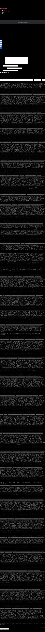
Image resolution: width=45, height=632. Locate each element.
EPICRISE (33, 241)
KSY (35, 357)
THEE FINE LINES (33, 578)
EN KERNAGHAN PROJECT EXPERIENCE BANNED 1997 (17, 241)
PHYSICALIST (12, 466)
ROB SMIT (10, 507)
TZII (26, 596)
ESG (26, 245)
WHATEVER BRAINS (31, 622)
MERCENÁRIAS (3, 408)
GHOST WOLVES (10, 281)
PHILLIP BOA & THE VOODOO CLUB (36, 465)
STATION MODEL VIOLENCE (18, 553)
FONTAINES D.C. (35, 264)
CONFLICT (39, 176)
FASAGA (18, 255)
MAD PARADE (38, 391)
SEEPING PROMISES (35, 523)
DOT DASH (26, 222)
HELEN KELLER (34, 302)
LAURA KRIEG (4, 365)
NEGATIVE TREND (41, 428)
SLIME (6, 538)
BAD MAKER (23, 120)
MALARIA (36, 393)
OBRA (40, 445)
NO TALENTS (35, 440)
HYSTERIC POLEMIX (17, 313)
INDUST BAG (6, 318)
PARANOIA (7, 457)
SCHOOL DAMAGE (17, 520)
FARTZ (16, 255)
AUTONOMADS (38, 117)
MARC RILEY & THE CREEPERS (14, 397)
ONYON (17, 449)
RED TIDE (26, 498)
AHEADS (32, 94)
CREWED (41, 182)
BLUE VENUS (28, 139)
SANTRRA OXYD (16, 516)
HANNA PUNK (20, 298)
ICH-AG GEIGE (39, 313)
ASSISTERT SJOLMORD (37, 113)
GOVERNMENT (26, 288)
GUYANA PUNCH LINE (13, 295)
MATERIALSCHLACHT (34, 401)
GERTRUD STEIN (22, 280)
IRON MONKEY (20, 321)
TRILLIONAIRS (22, 591)
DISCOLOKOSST (3, 219)
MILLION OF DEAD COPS (28, 411)
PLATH (27, 469)
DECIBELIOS (15, 197)
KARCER (35, 339)
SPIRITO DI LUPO (6, 548)
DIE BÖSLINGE (37, 209)
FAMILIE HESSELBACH (11, 254)
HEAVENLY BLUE (18, 301)
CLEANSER (2, 170)
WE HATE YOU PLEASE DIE (19, 621)
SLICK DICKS (2, 538)
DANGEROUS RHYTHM (4, 191)
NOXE (18, 444)
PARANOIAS (12, 457)
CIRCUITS (30, 167)
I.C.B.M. (26, 313)
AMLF (14, 100)
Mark (13, 18)
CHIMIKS (31, 163)
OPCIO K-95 (21, 449)
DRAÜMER (24, 225)
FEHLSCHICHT (41, 257)
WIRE (16, 624)
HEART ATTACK (33, 300)
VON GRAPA (14, 615)
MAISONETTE (13, 393)
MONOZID (22, 418)
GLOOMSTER (2, 284)
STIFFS (33, 555)
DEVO (25, 207)
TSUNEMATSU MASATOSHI (25, 593)
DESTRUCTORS (16, 206)
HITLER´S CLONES (23, 307)
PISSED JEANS (9, 468)
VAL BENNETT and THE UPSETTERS (22, 606)
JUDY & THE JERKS (27, 336)
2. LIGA (33, 84)
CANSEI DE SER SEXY (24, 155)
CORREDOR (14, 179)
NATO (17, 427)
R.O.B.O (1, 490)
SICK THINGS (37, 531)
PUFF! (8, 485)
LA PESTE (5, 361)
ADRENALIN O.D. (15, 92)
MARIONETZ (25, 399)
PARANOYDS (27, 457)
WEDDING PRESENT (10, 621)
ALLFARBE (18, 98)
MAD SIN (42, 391)
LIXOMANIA (35, 380)
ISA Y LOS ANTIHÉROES (27, 321)
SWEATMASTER (13, 566)
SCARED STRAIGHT (3, 518)
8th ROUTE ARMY (7, 85)
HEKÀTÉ (29, 302)
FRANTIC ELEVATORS (20, 267)
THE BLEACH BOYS (11, 577)
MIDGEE (11, 410)
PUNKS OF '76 (40, 485)
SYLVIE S (24, 567)
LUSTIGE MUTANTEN (17, 389)
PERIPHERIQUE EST (33, 463)
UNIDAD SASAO (6, 601)
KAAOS (19, 337)
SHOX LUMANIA (31, 530)
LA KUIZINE (8, 360)
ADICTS (32, 91)
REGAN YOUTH (6, 499)
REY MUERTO (10, 503)
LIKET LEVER (7, 378)
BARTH (27, 124)
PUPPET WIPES (13, 486)
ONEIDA (8, 448)
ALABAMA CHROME (28, 95)
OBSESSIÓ (2, 446)
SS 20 (4, 551)
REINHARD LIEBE (34, 499)
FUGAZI (11, 272)
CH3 (30, 159)
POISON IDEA (26, 471)
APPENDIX (9, 110)
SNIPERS (16, 540)
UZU (18, 605)
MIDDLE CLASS (39, 409)
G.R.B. (29, 273)
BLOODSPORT (2, 139)
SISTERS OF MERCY (18, 535)
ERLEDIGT (22, 244)
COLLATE (34, 173)
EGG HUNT (6, 233)
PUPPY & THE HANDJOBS (20, 486)
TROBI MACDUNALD (41, 591)
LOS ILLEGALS (37, 383)
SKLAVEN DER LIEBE (33, 536)
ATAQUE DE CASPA (24, 114)
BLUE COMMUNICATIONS (15, 139)
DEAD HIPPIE (19, 194)
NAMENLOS (31, 426)
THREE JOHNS (35, 583)
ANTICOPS (2, 108)
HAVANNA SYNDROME (11, 300)
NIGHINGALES (22, 434)
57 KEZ (33, 85)
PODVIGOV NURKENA (31, 470)
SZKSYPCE (37, 567)
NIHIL (16, 435)
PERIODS (28, 463)
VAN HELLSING (40, 606)
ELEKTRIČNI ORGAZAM (4, 238)
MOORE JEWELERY (39, 418)
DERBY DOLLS (36, 200)
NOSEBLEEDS (21, 440)
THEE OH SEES (39, 578)
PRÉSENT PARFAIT (5, 478)
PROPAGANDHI (39, 481)
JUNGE (10, 337)
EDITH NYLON (25, 232)
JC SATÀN (36, 326)
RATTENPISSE (11, 495)
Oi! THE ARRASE (10, 447)
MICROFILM (34, 409)
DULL (4, 228)
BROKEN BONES (14, 147)
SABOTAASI (11, 514)
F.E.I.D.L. (23, 250)
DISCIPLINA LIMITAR (27, 218)
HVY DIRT (39, 312)
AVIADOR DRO (32, 118)
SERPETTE (9, 525)
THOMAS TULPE (39, 582)
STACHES (16, 551)
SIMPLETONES (29, 533)
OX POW (41, 452)
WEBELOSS (4, 621)
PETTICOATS (19, 465)
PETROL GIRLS (13, 465)
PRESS (10, 478)
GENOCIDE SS (35, 279)
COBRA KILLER (9, 171)
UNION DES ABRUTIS (13, 601)
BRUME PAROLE (24, 148)
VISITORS (9, 613)
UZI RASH (16, 605)
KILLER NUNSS (31, 343)
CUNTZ (29, 187)
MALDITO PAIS (41, 393)
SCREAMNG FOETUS (25, 522)
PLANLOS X (6, 469)
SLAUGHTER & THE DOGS (16, 537)
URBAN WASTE (29, 603)
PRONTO (34, 481)
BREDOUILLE (19, 145)
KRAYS (7, 356)
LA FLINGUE (34, 359)
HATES (42, 299)
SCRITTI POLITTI (32, 522)
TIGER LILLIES (27, 584)
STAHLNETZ (20, 551)
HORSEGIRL (23, 310)
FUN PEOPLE (21, 272)
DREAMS (28, 225)
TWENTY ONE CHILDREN (4, 596)
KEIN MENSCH (11, 341)
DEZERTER (34, 207)
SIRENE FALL (36, 534)
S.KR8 (23, 513)
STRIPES (23, 559)
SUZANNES (40, 565)
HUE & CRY (38, 311)
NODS (20, 437)
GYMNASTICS (40, 295)
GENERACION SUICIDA (12, 279)
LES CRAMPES (20, 372)
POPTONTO (19, 474)
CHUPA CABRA (9, 166)
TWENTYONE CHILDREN (13, 596)
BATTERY (1, 125)
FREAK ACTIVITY (6, 268)
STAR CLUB (29, 552)
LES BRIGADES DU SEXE (39, 371)
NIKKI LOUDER (29, 435)
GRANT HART (14, 289)
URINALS (41, 603)
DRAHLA (20, 225)
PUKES (11, 485)
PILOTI (43, 466)
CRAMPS (24, 181)
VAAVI (41, 605)
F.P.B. (32, 250)
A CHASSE (27, 90)
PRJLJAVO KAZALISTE (28, 480)
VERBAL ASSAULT (27, 608)
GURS (25, 294)
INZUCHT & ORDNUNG (5, 321)
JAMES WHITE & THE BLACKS (11, 325)
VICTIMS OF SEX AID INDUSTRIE (16, 610)
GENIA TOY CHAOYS (26, 279)
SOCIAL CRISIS (11, 541)
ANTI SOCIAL (38, 108)
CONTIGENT (31, 177)
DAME (28, 190)
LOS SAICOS (39, 384)
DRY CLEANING (6, 227)
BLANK (30, 137)
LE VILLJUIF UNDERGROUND (27, 376)
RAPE (33, 493)
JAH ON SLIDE (10, 324)
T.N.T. (4, 568)
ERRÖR (43, 244)
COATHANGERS (3, 171)
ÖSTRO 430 (19, 446)
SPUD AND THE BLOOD (21, 550)
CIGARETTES (16, 167)
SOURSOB (16, 545)
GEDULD (20, 277)
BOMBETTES (6, 142)
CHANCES (20, 160)
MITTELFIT (18, 414)
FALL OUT (36, 253)
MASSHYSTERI (39, 400)
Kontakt (3, 13)
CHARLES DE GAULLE (36, 161)
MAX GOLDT (41, 402)
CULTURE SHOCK (25, 187)
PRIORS (29, 479)
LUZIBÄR (39, 389)
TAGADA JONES (10, 569)
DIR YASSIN (10, 218)
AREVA (41, 110)
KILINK (10, 343)
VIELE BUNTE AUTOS (31, 610)
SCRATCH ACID (9, 522)
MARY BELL (9, 400)
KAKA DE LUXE (36, 337)
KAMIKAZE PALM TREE (34, 338)
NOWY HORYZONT (12, 444)
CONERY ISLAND (28, 176)
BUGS (28, 149)
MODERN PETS (38, 415)
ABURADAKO (2, 90)
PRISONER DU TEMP (40, 479)
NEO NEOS (33, 429)
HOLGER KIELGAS (29, 308)
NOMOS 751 (27, 438)
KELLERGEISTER (31, 341)
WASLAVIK (39, 619)
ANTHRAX (24, 107)
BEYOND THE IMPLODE (23, 130)
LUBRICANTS (10, 388)
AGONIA (23, 94)
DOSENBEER (14, 222)
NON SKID (22, 439)
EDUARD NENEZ (38, 232)
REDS (23, 498)
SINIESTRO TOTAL (39, 533)
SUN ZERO (34, 564)
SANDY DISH (10, 516)
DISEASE (15, 219)
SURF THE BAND (19, 565)
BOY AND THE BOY (9, 144)
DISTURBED (10, 220)
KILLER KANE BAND (19, 343)
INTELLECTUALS (3, 320)
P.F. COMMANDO (3, 453)
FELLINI (11, 258)
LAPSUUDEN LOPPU (17, 361)
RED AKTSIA (37, 497)
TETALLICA (22, 576)
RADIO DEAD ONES (40, 490)
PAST (4, 459)
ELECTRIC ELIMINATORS (23, 236)
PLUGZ (16, 470)
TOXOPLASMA (31, 589)
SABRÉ (19, 514)
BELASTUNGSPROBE (29, 127)
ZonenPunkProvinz (6, 11)
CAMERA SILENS (31, 154)
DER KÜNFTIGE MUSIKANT (35, 202)
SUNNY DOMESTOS (27, 564)
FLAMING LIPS (2, 262)
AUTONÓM (33, 117)
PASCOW (1, 459)
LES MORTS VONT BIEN (32, 373)
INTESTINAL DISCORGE (29, 320)
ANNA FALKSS (37, 105)
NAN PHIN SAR (37, 426)
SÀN (3, 516)
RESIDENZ (33, 501)
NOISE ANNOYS (3, 438)
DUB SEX (34, 227)
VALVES (30, 606)
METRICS (11, 409)
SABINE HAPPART (6, 514)
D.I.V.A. (35, 188)
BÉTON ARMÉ (34, 129)
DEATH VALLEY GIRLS (24, 196)
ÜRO (21, 597)
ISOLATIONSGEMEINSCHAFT (5, 322)
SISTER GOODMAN (11, 535)
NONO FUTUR (2, 439)
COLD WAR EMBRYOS (4, 173)
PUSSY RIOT (34, 487)
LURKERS (9, 389)
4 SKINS (41, 84)
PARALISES (25, 456)
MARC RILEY (5, 397)
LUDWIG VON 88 (33, 388)
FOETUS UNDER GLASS (27, 264)
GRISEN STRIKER (16, 291)
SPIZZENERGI (21, 548)
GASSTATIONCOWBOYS (8, 276)
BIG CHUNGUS (40, 131)
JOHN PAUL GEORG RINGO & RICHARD (36, 333)
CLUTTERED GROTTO (33, 170)
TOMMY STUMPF (23, 587)
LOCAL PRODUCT (24, 381)
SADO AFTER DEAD (16, 515)
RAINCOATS (37, 491)
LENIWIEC (16, 370)
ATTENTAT (31, 115)
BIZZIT (1, 135)
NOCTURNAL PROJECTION (14, 437)
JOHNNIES (6, 333)
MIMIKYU (4, 412)
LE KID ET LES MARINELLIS (15, 369)
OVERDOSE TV (23, 452)
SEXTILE (4, 526)
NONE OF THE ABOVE (33, 438)
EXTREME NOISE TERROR (29, 249)
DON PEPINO (26, 221)
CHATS (10, 162)
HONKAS (27, 309)
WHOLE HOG (6, 623)
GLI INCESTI (28, 283)
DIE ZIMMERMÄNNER (19, 216)
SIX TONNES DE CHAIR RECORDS (33, 535)
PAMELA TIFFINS (6, 455)
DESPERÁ (30, 205)
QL (27, 488)
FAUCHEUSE (17, 256)
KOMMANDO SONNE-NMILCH (34, 351)
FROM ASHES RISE (31, 269)
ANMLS (33, 105)
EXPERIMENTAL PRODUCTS (23, 248)
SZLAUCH (41, 567)
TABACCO (19, 568)
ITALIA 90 (25, 322)
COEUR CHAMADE (17, 172)
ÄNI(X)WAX (27, 92)
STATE (3, 553)
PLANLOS (2, 469)
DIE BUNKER (42, 209)
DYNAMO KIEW (18, 230)
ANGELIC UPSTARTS (34, 103)
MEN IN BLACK (10, 407)
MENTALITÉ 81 (15, 407)
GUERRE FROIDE (32, 293)
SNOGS (19, 540)
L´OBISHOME (35, 390)
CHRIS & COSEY (25, 164)
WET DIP (12, 622)
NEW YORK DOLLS (15, 433)
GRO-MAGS (23, 291)
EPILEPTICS (41, 241)
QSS (39, 488)
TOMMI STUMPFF (16, 587)
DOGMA (9, 221)
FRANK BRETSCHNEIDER (39, 266)
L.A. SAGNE (19, 358)
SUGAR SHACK (33, 563)
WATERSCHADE (13, 620)
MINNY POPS (26, 412)
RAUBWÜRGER (25, 495)
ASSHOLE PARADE (29, 113)
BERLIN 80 (22, 128)
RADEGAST (12, 490)
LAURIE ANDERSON (11, 365)
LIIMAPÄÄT (2, 378)
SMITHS (15, 539)
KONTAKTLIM (32, 352)
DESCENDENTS (3, 205)
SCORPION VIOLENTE (34, 521)
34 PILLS (13, 85)
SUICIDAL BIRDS (39, 563)
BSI (7, 149)
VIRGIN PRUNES (26, 612)
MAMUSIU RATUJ (25, 394)
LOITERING (41, 381)
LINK (6, 379)
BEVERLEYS (16, 130)
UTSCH (41, 604)
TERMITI (1, 575)
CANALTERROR (14, 155)
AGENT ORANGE (31, 93)
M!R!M (39, 390)
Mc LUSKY (18, 403)
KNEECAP (11, 350)
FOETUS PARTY (20, 264)
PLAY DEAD (31, 469)
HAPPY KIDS (2, 299)
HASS (28, 299)
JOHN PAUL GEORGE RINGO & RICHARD (21, 333)
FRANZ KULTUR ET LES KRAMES (31, 267)
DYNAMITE (13, 230)
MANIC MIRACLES (39, 394)
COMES (29, 174)
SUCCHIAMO (3, 563)
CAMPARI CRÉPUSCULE (38, 154)
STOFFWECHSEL (31, 556)
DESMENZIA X (25, 205)
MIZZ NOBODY (27, 414)
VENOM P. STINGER (11, 608)
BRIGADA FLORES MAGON (9, 146)
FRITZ (27, 269)
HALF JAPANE (38, 296)
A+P (9, 87)
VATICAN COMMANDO (17, 607)
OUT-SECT (40, 451)
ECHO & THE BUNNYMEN (38, 231)
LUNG (6, 389)
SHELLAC (34, 527)
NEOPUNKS (2, 430)
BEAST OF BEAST (36, 125)
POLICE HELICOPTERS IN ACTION (25, 472)
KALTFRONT (27, 338)
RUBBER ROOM (40, 511)
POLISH (36, 472)
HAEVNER (16, 296)
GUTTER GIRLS (6, 295)
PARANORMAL (21, 457)
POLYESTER (23, 473)
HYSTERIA (11, 313)
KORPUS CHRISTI (3, 354)
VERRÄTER (14, 609)
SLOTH (17, 538)
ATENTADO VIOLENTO (41, 114)
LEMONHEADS (23, 369)
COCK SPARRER (41, 171)
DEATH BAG (31, 195)
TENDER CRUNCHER (25, 574)
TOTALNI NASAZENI (34, 588)
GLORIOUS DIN (7, 284)
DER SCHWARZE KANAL (13, 204)
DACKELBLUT (22, 189)
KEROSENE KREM (29, 342)
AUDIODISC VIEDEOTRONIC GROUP (12, 116)
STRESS (13, 559)
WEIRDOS (35, 621)
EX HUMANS (37, 247)
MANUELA (30, 395)
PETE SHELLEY (8, 465)
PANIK (16, 455)
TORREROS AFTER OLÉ (4, 588)
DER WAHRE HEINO (33, 204)
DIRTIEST (29, 217)
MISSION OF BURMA (40, 413)
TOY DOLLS (37, 589)
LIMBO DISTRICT (37, 378)
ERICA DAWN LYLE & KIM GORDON (25, 242)
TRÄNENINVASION (20, 590)
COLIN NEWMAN (19, 173)
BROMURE (25, 147)
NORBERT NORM (41, 439)
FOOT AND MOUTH (9, 265)
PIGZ (41, 466)
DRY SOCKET (15, 227)
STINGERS (6, 556)
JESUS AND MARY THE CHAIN (31, 329)
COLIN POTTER (25, 173)
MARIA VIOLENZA (21, 398)
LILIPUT (17, 378)
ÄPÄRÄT (31, 92)
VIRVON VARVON (32, 612)
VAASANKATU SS (36, 605)
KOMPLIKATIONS (25, 352)
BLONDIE (28, 138)
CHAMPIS (16, 160)
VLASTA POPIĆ (31, 613)
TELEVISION (2, 574)
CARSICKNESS (27, 156)
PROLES (26, 481)
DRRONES (34, 226)
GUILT (9, 294)
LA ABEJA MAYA (34, 358)
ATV (41, 115)
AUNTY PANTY (34, 116)
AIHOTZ (40, 94)
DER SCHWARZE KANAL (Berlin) (23, 204)
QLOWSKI (36, 488)
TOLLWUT (5, 587)
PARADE (9, 456)
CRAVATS (9, 182)
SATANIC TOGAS (33, 516)
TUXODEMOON (23, 595)
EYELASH (39, 249)
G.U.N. (31, 273)
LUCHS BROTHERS (16, 388)
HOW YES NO (33, 311)
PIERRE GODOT (32, 466)
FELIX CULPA (2, 258)
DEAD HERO (14, 194)
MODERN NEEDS (32, 415)
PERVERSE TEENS (22, 464)
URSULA (10, 604)
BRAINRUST (39, 144)
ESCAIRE (11, 245)
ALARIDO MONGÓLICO (37, 95)
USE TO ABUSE (26, 604)
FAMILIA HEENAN (3, 254)
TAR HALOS (27, 570)
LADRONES (15, 359)
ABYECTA (12, 90)
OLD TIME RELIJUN (37, 447)
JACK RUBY (20, 323)
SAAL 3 (1, 514)
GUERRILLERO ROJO (4, 294)
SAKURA (25, 515)
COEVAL (22, 172)
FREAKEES (12, 268)
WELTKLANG (39, 621)
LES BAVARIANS (32, 371)
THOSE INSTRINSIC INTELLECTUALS (12, 583)
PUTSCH (5, 488)
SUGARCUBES (27, 563)
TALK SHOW (32, 569)
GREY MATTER (33, 290)
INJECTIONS (38, 318)
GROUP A (1, 292)
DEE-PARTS (40, 197)
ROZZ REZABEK (25, 511)
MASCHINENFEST (27, 400)
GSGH (1, 293)
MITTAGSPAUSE (13, 414)
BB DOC (21, 125)
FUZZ (15, 273)
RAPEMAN (36, 493)
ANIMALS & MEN (23, 105)
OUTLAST (6, 452)
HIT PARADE (34, 307)
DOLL (14, 221)
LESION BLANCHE (24, 373)
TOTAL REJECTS (41, 588)
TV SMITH (42, 595)
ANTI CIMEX (41, 107)
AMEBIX (39, 99)
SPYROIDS (32, 550)
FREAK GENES (16, 268)
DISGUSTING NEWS (23, 219)
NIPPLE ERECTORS (27, 436)
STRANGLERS (29, 557)
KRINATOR (8, 357)
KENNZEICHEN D (3, 342)
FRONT (36, 269)
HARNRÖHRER (15, 299)
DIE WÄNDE (12, 216)
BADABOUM (6, 120)
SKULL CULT (42, 536)
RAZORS (41, 495)
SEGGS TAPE (42, 523)
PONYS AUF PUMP (36, 473)
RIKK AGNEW (24, 504)
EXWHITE (27, 49)
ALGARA (12, 97)
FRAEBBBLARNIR (18, 266)
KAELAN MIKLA (28, 337)
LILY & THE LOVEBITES (30, 378)
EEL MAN (43, 232)
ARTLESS (27, 112)
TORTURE (10, 588)
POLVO (19, 473)
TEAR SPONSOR (30, 571)
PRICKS (25, 478)
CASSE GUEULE (7, 157)
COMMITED (15, 175)
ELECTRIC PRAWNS (12, 237)
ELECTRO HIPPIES (25, 237)
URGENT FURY (35, 603)
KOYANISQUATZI (24, 355)
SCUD (36, 522)
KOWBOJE (19, 355)
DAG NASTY (39, 189)
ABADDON (36, 87)
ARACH (17, 110)
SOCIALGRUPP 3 (25, 541)
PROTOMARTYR (14, 482)
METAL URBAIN (41, 408)
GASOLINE (2, 276)
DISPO (37, 219)
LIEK (21, 377)
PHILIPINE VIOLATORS (25, 465)
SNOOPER (22, 540)
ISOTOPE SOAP (19, 322)
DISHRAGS (30, 219)
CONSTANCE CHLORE (17, 177)
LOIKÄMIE (37, 381)
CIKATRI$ (21, 167)
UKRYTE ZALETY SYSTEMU (39, 597)
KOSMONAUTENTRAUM (5, 355)
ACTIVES (1, 91)
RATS (42, 494)
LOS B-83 (12, 383)
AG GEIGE (40, 93)
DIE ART (22, 209)
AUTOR (6, 118)
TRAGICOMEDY (27, 590)
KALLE (7, 338)
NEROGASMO (13, 430)
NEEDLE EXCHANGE (12, 428)
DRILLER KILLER (11, 226)
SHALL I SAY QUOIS (40, 526)
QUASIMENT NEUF (3, 489)
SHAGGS (29, 526)
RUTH (10, 513)
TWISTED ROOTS (22, 596)
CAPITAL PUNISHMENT (32, 155)
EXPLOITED (2, 249)
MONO (1, 418)
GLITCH (32, 283)
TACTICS (37, 568)
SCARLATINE (9, 518)
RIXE (13, 506)
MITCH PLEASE (7, 414)
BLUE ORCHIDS (23, 139)
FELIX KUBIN (7, 258)
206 (44, 85)
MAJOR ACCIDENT (19, 393)
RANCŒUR (26, 493)
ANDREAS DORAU (12, 102)
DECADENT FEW (9, 197)
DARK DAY (18, 191)
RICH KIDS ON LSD (7, 504)
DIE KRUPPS (14, 212)
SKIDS (24, 536)
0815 (17, 86)
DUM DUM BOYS (8, 228)
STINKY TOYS (16, 556)
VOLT (13, 614)
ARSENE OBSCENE (18, 111)
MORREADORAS (14, 50)
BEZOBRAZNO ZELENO (32, 130)
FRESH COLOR (2, 269)
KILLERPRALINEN (37, 343)
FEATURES (41, 256)
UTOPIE (38, 604)
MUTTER (27, 423)
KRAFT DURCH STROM (32, 355)
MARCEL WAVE (35, 396)
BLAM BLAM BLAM (19, 137)
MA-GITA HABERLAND (15, 391)
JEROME (30, 328)
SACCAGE (23, 514)
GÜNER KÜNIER (14, 293)
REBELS (12, 497)
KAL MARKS (17, 338)
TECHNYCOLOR (3, 572)
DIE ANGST (18, 209)
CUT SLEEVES (8, 188)
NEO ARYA (12, 429)
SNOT (26, 540)
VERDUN (32, 608)
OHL (40, 446)
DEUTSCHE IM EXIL (37, 206)
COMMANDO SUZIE (9, 175)
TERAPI (34, 574)
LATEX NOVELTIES (32, 364)
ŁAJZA (5, 360)
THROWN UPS (12, 584)
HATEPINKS (39, 299)
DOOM (6, 222)
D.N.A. (38, 188)
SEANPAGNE (2, 523)
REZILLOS (15, 503)
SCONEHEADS (26, 521)
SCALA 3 (38, 517)
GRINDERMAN (2, 291)
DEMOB (42, 199)
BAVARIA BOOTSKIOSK (12, 125)
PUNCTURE (17, 485)
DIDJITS (28, 208)
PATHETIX (12, 459)
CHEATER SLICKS (27, 162)
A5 (33, 87)
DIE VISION (8, 216)
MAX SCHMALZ (13, 403)
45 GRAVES (25, 85)
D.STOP (4, 189)
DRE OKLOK (40, 225)
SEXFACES (24, 525)
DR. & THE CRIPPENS (33, 223)
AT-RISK (19, 114)
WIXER (4, 625)
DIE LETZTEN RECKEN (28, 212)
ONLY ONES (8, 449)
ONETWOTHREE (23, 448)
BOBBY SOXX (33, 140)
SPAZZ (1, 546)
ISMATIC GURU (36, 321)
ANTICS (5, 108)
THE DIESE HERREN (26, 578)
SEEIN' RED (30, 523)
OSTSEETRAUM (16, 451)
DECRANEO (24, 197)
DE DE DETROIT (30, 197)
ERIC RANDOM (25, 243)
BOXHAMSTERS (3, 144)
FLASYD (7, 262)
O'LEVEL (6, 445)
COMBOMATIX (25, 174)
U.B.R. (39, 596)
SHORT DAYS (19, 530)
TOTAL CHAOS (22, 588)
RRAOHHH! (30, 511)
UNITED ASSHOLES (28, 601)
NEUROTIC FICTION (3, 432)
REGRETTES (12, 499)
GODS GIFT (22, 284)
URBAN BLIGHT (12, 603)
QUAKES (41, 488)
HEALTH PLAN (27, 300)
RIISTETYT (20, 504)
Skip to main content (4, 0)
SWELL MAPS (6, 567)
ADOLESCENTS (8, 92)
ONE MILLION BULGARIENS (15, 448)
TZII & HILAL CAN (30, 596)
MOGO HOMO (2, 416)
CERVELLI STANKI (19, 159)
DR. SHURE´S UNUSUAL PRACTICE (14, 224)
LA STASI (4, 364)
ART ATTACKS (31, 111)
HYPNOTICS (7, 313)
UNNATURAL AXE (3, 602)
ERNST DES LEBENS (28, 244)
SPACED (41, 545)
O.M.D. (9, 445)
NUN (39, 444)
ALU (33, 99)
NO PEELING (32, 439)
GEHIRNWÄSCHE (9, 278)
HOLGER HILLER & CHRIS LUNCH (19, 308)
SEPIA (40, 524)
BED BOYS (36, 126)
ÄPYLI (34, 92)
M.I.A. (4, 391)
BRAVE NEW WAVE (13, 145)
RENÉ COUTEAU (7, 501)
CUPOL (32, 187)
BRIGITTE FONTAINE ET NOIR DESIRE (36, 146)
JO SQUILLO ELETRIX (34, 334)
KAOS (14, 339)
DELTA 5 (7, 199)
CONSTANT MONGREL (25, 177)
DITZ (14, 220)
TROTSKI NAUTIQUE (38, 592)
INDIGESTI (43, 317)
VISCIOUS (2, 613)
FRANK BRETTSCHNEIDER (5, 267)
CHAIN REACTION (39, 159)
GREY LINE (28, 290)
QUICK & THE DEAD (19, 489)
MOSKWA (39, 419)
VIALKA (31, 609)
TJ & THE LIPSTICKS (33, 585)
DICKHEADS (2, 208)
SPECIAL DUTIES (6, 546)
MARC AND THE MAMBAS (20, 396)
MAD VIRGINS (2, 392)
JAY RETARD (26, 326)
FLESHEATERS (2, 263)
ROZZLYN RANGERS (18, 511)
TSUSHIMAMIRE (33, 593)
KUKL (38, 357)
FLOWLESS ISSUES (27, 263)
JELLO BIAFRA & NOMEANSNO (26, 327)
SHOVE (26, 530)
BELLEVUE (2, 128)
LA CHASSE (2, 359)
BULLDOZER (37, 149)
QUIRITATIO (28, 489)
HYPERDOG (2, 313)
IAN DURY (33, 313)
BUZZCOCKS (38, 151)
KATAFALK (30, 340)
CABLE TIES (2, 154)
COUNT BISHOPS (9, 180)
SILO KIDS (2, 533)
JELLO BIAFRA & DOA (17, 327)
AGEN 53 (26, 93)
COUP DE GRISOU (22, 180)
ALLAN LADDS (7, 98)
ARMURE (7, 111)
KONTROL (41, 352)
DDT (31, 193)
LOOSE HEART (38, 382)
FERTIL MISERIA (33, 258)
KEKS (21, 341)
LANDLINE (28, 360)
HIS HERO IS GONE (12, 307)
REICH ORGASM (20, 499)
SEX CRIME (19, 525)
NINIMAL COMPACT (12, 436)
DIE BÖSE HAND (31, 209)
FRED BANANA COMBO (23, 268)
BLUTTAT (23, 140)
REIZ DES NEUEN (40, 499)
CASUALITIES (18, 157)
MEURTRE (24, 409)
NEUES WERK (28, 431)
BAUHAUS (5, 125)
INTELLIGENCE (9, 320)
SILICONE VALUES (21, 532)
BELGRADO (39, 127)
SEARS (6, 523)
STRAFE (6, 557)
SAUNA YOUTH (12, 517)
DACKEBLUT (16, 189)
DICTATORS (25, 208)
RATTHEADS (16, 495)
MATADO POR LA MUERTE (16, 401)
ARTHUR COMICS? (40, 111)
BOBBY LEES (28, 140)
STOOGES (36, 556)
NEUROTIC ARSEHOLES (40, 431)
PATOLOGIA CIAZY (23, 459)
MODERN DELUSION (11, 415)
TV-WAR (27, 595)
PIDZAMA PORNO (18, 466)
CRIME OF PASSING (18, 183)
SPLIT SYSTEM (34, 548)
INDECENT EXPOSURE (37, 317)
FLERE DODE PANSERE (25, 262)
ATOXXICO (21, 115)
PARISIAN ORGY (32, 457)
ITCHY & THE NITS (31, 322)
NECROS (5, 428)
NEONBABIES (23, 429)
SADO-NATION (10, 515)
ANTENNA (20, 107)
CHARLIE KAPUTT (5, 162)
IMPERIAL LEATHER (3, 317)
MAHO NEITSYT (3, 393)
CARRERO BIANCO (20, 156)
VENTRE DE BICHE (19, 608)
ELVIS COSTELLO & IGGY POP (24, 239)
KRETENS (20, 356)
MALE (1, 394)
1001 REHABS (23, 86)
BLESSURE (9, 138)
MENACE (5, 407)
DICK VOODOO (20, 208)
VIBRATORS (35, 609)
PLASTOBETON (23, 469)
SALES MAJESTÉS (30, 515)
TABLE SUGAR (24, 568)
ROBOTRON (2, 507)
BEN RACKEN (11, 128)
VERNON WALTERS (8, 609)
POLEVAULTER (2, 472)
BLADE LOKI (13, 137)
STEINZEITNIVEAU (17, 554)
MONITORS (40, 417)
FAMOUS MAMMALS (38, 254)
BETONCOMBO (40, 129)
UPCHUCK (24, 602)
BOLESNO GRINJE (39, 141)
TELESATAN (42, 573)
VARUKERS (10, 607)
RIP (10, 505)
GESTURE (27, 280)
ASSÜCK (6, 114)
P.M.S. (9, 453)
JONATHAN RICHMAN (9, 334)
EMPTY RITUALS (32, 240)
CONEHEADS (22, 176)
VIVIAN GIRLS (22, 613)
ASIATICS (12, 113)
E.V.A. (32, 230)
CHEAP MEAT (16, 162)
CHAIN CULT (33, 159)
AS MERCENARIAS (20, 113)
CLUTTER (27, 170)
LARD (30, 361)
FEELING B (12, 257)
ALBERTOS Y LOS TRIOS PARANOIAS (14, 96)
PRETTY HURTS (21, 478)
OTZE (33, 451)
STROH (27, 559)
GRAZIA (13, 290)
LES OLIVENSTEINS (6, 374)
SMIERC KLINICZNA (7, 539)
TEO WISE (31, 574)
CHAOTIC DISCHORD (19, 161)
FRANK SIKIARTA (13, 267)
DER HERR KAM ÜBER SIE (25, 202)
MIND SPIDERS (8, 412)
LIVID (32, 380)
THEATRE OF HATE (34, 576)
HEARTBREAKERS (39, 300)
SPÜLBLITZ (28, 550)
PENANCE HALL (6, 463)
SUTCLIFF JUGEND (34, 565)
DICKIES (6, 208)
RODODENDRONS (25, 507)
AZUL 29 (6, 119)
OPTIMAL (21, 450)
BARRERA (24, 124)
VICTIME (4, 610)
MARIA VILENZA (14, 398)
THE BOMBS (24, 577)
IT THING (36, 322)
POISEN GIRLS (16, 471)
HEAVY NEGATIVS (30, 301)
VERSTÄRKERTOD (19, 609)
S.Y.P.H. (37, 513)
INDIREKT (2, 318)
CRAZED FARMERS (14, 182)
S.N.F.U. (25, 513)
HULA (6, 312)
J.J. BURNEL (9, 323)
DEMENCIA (21, 199)
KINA (32, 344)
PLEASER (35, 469)
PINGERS (11, 467)
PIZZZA (32, 468)
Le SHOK (19, 373)
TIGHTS (31, 584)
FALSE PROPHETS (41, 253)
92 (35, 85)
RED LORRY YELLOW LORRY (9, 498)
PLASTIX (18, 469)
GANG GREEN (38, 274)
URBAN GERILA (18, 603)
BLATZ (39, 137)
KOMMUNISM (19, 352)
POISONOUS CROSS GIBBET (34, 471)
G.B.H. (22, 273)
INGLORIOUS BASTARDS (25, 318)
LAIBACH (1, 360)
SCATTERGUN (25, 518)
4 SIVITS (38, 84)
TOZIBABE (11, 590)
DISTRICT (6, 220)
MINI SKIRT (21, 412)
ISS (22, 322)
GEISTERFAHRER (3, 279)
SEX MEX (40, 525)
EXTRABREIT (18, 249)
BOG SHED (25, 141)
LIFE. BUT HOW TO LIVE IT (29, 377)
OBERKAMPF (28, 445)
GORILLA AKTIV (3, 288)
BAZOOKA (18, 125)
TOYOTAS (5, 590)
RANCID (22, 493)
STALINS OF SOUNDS (7, 552)
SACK (34, 514)
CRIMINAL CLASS (25, 183)
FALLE (33, 253)
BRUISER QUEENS (17, 148)
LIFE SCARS (36, 377)
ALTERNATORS (16, 99)
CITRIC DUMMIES (35, 167)
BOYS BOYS (23, 144)
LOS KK (12, 384)
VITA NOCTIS (17, 613)
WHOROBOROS (11, 623)
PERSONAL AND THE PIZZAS (5, 464)
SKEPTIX (15, 536)
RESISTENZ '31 (3, 502)
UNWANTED (15, 602)
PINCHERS (2, 467)
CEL (4, 159)
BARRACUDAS (15, 124)
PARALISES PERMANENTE (32, 456)
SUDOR (14, 563)
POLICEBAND (8, 472)
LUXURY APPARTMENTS (32, 389)
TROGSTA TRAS (3, 592)
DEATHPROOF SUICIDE (9, 196)
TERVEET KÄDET (8, 576)
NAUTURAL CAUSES (32, 427)
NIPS (32, 436)
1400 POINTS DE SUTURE (30, 86)
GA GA (4, 274)
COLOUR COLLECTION (18, 174)
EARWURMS (11, 231)
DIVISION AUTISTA (20, 220)
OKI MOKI (27, 447)
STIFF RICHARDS (29, 555)
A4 (32, 87)
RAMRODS (15, 493)
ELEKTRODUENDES (12, 238)
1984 (36, 86)
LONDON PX (20, 382)
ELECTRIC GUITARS (37, 236)
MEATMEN (38, 403)
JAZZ (33, 326)
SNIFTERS (12, 540)
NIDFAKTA (15, 434)
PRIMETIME (35, 478)
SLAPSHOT (9, 537)
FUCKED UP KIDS (22, 270)
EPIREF (1, 242)
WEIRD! (25, 621)
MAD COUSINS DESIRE (31, 391)
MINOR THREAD (31, 412)
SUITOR (13, 564)
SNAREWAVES (2, 540)
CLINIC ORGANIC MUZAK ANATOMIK (11, 170)
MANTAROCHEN (25, 395)
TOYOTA (1, 590)
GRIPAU (7, 291)
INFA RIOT (11, 318)
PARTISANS (42, 458)
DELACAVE (39, 198)
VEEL (25, 607)
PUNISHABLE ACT (23, 485)
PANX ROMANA (28, 455)
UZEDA (7, 605)
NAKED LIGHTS (18, 426)
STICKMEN (9, 555)
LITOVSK (21, 380)
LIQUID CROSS (37, 379)
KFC (33, 342)
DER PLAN (10, 203)
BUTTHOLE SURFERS (21, 151)
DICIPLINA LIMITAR (39, 207)
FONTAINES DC (42, 264)
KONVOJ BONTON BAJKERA (23, 353)
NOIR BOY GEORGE (40, 437)
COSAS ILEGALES (35, 179)
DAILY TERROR (7, 190)
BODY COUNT (8, 141)
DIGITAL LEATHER (36, 216)
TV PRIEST (38, 595)
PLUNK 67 (19, 470)
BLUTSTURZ (19, 140)
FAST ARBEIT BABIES (30, 255)
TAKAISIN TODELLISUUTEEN (18, 569)
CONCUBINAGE (9, 176)
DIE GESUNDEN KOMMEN (11, 211)
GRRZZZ (7, 292)
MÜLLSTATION (23, 421)
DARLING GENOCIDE (23, 191)
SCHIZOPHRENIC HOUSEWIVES (32, 519)
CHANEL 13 (24, 160)
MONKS (43, 417)
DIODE (19, 217)
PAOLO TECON (33, 455)
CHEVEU (21, 163)
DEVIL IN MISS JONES (20, 207)
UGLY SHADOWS (31, 597)
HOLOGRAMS (4, 309)
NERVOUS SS (34, 430)
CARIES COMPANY (3, 156)
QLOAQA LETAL (31, 488)
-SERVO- (28, 84)
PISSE (5, 468)
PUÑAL (13, 485)
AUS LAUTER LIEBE (8, 117)
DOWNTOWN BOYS (24, 223)
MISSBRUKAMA (33, 413)
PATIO (18, 459)
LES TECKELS (19, 375)
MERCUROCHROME (16, 408)
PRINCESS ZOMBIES (24, 479)
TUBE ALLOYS (39, 593)
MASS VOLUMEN (8, 401)
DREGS (37, 225)
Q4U (26, 488)
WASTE (43, 619)
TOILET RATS (37, 586)
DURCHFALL (21, 228)
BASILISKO (31, 124)
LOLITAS (7, 382)
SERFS (43, 524)
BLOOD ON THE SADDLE (37, 138)
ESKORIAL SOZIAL (35, 245)
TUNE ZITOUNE (5, 594)
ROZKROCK (2, 511)
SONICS (6, 544)
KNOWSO (22, 350)
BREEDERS (24, 145)
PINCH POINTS (6, 467)
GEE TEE (24, 277)
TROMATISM (8, 592)
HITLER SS (18, 307)
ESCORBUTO (23, 245)
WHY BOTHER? (17, 623)
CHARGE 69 (29, 161)
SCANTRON (42, 517)
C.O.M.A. (34, 153)
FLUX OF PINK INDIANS (35, 263)
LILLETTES (23, 378)
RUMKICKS (5, 513)
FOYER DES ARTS (11, 266)
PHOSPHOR (2, 466)
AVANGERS (12, 118)
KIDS (8, 343)
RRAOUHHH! (35, 511)
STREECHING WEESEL (25, 558)
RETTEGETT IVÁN (24, 502)
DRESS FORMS (2, 226)
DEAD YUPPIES (19, 195)
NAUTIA (26, 427)
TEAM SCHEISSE (24, 571)
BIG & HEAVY (2, 131)
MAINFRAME (8, 393)
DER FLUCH (12, 202)
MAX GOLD (37, 402)
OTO (23, 451)
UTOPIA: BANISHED (33, 604)
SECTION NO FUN (17, 523)
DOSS (23, 222)
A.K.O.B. (23, 87)
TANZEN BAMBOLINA (17, 570)
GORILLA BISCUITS (9, 288)
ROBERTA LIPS (28, 506)
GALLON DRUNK (9, 274)
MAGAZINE (7, 392)
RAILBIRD (31, 491)
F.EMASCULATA (28, 250)
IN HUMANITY (32, 318)
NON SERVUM (17, 439)
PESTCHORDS (32, 464)
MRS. (11, 421)
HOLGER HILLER (10, 308)
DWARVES (9, 230)
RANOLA (30, 493)
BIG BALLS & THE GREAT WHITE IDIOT (12, 131)
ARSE (10, 111)
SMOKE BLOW (22, 539)
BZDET (6, 153)
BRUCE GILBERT (31, 147)
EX (18, 247)
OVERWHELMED (34, 452)
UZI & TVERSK (11, 605)
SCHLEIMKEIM (11, 520)
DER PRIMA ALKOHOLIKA (18, 203)
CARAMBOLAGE (40, 155)
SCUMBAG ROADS (41, 522)
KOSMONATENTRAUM (31, 354)
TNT (44, 585)
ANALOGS (17, 101)
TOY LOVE (41, 589)
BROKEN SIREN (20, 147)
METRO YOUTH (16, 409)
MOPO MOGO (2, 419)
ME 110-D (29, 403)
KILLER (13, 343)
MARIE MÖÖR (2, 399)
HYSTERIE (23, 313)
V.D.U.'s (21, 605)
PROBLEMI (38, 480)
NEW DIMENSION (40, 432)
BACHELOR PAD (40, 119)
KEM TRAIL (37, 341)
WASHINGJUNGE (34, 619)
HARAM (6, 299)
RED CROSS (2, 498)
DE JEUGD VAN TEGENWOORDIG (31, 198)
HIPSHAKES (7, 307)
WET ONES (19, 622)
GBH (14, 277)
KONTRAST (37, 352)
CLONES (23, 170)
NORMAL (11, 440)
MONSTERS (34, 418)
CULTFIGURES (2, 187)
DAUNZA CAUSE (21, 192)
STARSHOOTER (34, 552)
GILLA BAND (38, 281)
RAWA (29, 495)
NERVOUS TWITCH (40, 430)
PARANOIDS (16, 457)
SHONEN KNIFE (3, 530)
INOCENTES (14, 319)
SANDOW (6, 516)
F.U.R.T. (34, 250)
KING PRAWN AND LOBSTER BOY (12, 346)
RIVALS (27, 505)
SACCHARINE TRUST (29, 514)
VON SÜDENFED (23, 615)
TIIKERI (34, 584)
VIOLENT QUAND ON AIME (5, 612)
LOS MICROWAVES (17, 384)
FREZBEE (7, 269)
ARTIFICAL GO (11, 112)
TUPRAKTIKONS (30, 594)
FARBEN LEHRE (5, 255)
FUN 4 (18, 272)
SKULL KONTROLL (3, 537)
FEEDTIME (8, 257)
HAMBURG (18, 297)
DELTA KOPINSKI (12, 199)
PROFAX (8, 481)
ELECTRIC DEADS (9, 236)
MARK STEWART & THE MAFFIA (34, 399)
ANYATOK (12, 109)
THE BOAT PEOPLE (18, 577)
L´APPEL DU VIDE (15, 390)
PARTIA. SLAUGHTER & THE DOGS (33, 458)
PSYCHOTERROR (16, 483)
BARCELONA (8, 124)
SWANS (9, 566)
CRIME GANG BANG (11, 183)
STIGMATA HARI (38, 555)
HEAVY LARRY (24, 301)
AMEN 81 (42, 99)
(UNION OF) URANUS (22, 84)
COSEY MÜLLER (41, 179)
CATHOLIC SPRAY (12, 158)
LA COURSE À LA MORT (8, 359)
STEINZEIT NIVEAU (9, 554)
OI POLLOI (18, 447)
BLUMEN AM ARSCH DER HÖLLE (37, 139)
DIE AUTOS (26, 209)
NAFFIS (1, 426)
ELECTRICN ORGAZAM (4, 237)
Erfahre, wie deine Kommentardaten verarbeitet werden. (33, 75)
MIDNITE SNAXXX (16, 410)
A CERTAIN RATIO (22, 90)
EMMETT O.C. (22, 240)
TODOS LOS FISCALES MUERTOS (24, 586)
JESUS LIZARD (7, 330)
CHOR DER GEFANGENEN (7, 164)
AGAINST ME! (21, 93)
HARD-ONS (10, 299)
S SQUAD (6, 551)
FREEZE (29, 268)
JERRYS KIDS (34, 328)
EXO (4, 248)
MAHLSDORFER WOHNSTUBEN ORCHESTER (36, 392)
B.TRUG (16, 119)
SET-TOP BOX (14, 525)
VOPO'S (35, 615)
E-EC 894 (29, 230)
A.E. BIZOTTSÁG (13, 87)
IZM (43, 322)
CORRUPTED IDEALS (20, 179)
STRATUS (18, 558)
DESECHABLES (8, 205)
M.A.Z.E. (41, 390)
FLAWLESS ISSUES (17, 262)
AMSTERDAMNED (37, 100)
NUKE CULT (25, 444)
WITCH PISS (42, 624)
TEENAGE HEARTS (13, 572)
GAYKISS (5, 277)
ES (8, 245)
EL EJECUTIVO (41, 237)
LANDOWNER (38, 360)
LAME (21, 360)
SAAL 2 (43, 513)
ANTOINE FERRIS (3, 109)
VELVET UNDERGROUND (38, 607)
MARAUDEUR (2, 396)
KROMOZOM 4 (15, 357)
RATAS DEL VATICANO (21, 494)
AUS (42, 116)
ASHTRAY (9, 113)
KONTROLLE (10, 353)
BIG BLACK (23, 131)
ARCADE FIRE (28, 110)
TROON (16, 592)
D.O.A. (40, 188)
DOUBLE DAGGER (31, 222)
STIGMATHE (2, 556)
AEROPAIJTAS (37, 92)
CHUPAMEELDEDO (15, 166)
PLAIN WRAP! (39, 468)
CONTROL (15, 178)
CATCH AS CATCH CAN (4, 158)
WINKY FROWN (8, 624)
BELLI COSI (6, 128)
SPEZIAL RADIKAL (28, 547)
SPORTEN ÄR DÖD (15, 549)
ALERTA (37, 96)
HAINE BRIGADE (32, 296)
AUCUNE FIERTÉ (3, 116)
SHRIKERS (36, 530)
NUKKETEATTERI (31, 444)
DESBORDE (39, 204)
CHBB (13, 162)
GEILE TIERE (14, 278)
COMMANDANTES (40, 174)
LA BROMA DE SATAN (41, 358)
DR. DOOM (39, 223)
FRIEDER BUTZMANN (21, 269)
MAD (26, 391)
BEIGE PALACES (22, 127)
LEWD (34, 376)
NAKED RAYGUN (25, 426)
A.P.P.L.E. (26, 87)
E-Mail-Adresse (3, 69)
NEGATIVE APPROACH (24, 428)
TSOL (19, 593)
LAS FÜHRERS (29, 362)
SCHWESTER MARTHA (15, 521)
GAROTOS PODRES (18, 275)
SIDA (41, 531)
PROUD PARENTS (21, 482)
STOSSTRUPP (2, 557)
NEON (19, 429)
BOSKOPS (4, 143)
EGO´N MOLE (20, 233)
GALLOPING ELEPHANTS (16, 274)
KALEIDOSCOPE (3, 338)
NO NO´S (12, 439)
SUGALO (23, 563)
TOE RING (32, 586)
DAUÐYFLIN (2, 192)
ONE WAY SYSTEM (29, 448)
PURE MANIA (32, 486)
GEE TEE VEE (28, 277)
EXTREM (22, 249)
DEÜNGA (28, 206)
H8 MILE (6, 296)
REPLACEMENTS (17, 501)
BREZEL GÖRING (36, 145)
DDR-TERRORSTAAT (26, 193)
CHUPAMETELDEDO (23, 166)
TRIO (26, 591)
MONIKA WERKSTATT (34, 417)
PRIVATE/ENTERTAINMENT (13, 480)
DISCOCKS (33, 218)
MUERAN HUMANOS (30, 421)
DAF (36, 189)
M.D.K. (1, 391)
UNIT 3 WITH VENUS (20, 601)
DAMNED (31, 190)
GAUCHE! (27, 276)
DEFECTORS (2, 198)
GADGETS (35, 273)
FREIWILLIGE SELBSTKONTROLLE (37, 268)
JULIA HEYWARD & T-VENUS (36, 336)
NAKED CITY (12, 426)
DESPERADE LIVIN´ (35, 205)
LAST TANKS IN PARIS (25, 364)
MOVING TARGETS (38, 420)
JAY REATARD (20, 326)
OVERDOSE (18, 452)
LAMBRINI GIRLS (16, 360)
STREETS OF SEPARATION (37, 558)
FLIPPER (18, 263)
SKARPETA (11, 536)
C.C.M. (12, 153)
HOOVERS (5, 310)
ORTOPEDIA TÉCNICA (9, 451)
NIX (34, 436)
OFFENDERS (29, 446)
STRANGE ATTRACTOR (22, 557)
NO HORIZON (26, 437)
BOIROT (28, 141)
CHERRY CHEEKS (16, 163)
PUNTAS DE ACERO (3, 486)
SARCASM (21, 516)
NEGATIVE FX (31, 428)
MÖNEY (42, 415)
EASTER (15, 231)
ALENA (34, 96)
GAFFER (1, 274)
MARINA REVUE (8, 399)
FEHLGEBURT (35, 257)
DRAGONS (10, 225)
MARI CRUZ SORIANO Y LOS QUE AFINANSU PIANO (35, 398)
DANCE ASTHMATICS (37, 190)
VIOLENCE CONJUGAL (20, 611)
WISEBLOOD (38, 624)
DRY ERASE (11, 227)
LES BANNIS (26, 371)
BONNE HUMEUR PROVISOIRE (19, 142)
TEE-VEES (8, 572)
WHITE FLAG (37, 622)
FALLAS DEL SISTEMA (27, 253)
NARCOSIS (8, 427)
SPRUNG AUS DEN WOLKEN (10, 550)
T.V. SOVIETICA (14, 568)
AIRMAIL (7, 95)
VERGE (35, 608)
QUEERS (13, 489)
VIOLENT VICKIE (20, 612)
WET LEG (15, 622)
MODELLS (5, 415)
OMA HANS (4, 448)
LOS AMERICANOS (6, 383)
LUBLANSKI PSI (4, 388)
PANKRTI (23, 455)
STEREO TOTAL (30, 554)
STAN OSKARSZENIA (20, 552)
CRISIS (38, 183)
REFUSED (1, 499)
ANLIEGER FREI (29, 105)
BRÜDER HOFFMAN (37, 147)
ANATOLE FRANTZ (32, 101)
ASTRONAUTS (15, 114)
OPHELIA (8, 450)
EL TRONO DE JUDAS (15, 239)
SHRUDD (5, 531)
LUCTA (28, 388)
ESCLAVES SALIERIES (17, 245)
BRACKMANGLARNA (32, 144)
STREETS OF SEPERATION (4, 559)
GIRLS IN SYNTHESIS (35, 282)
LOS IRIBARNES (7, 384)
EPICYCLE (37, 241)
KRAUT (4, 356)
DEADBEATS (37, 193)
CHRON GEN (37, 165)
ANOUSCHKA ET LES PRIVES (5, 107)
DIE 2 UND (32, 208)
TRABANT (15, 590)
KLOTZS (7, 350)
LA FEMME (30, 359)
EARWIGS (7, 231)
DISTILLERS (2, 220)
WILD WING (37, 623)
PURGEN (36, 486)
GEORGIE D (8, 280)
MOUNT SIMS (32, 420)
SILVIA (16, 533)
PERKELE (39, 463)
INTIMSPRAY (36, 320)
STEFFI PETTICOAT (38, 553)
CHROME (21, 165)
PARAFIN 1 (15, 456)
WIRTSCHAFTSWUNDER (31, 624)
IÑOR (26, 319)
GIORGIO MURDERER (15, 282)
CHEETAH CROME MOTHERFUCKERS (37, 162)
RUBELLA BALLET (3, 512)
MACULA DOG (22, 391)
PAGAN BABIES (3, 454)
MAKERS (25, 393)
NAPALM (41, 426)
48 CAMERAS (29, 85)
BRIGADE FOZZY (26, 146)
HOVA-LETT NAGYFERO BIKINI (25, 311)
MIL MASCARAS (36, 411)
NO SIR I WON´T (27, 440)
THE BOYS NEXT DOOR (31, 577)
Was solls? (4, 10)
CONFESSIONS (33, 176)
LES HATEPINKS (14, 373)
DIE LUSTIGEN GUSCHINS (37, 212)
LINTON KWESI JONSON (21, 379)
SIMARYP (19, 533)
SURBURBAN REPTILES (7, 565)
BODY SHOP (18, 141)
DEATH (28, 195)
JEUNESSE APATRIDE (19, 330)
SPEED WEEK (33, 546)
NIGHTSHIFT (5, 435)
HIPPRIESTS (2, 307)
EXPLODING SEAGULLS (40, 248)
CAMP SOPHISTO (8, 155)
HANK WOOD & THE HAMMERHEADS (11, 298)
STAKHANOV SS (29, 551)
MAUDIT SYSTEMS (21, 402)
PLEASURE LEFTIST (40, 469)
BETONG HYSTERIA (3, 130)
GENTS (1, 280)
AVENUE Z (24, 118)
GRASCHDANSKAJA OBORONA (22, 289)
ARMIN (4, 111)
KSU (34, 357)
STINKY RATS (11, 556)
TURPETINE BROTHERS (9, 595)
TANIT (9, 570)
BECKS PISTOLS (11, 126)
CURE (35, 187)
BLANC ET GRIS (26, 137)
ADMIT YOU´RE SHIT (38, 91)
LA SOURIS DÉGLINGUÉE (22, 363)
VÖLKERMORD (37, 613)
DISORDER (34, 219)
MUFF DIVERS (36, 421)
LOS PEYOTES (28, 384)
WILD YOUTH (2, 624)
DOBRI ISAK (34, 220)
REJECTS (8, 500)
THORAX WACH (3, 583)
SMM (18, 539)
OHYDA (5, 447)
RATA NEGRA (14, 494)
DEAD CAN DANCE (3, 194)
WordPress (18, 631)
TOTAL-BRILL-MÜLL (16, 588)
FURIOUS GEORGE (27, 272)
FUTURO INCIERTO (10, 273)
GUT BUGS (33, 294)
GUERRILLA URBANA (39, 293)
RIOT (35, 504)
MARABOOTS (38, 395)
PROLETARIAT (30, 481)
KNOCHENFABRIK (16, 350)
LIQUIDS (42, 379)
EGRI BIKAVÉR (25, 233)
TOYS (8, 590)
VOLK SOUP (9, 614)
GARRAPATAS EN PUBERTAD (27, 275)
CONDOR (17, 176)
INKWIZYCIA (42, 318)
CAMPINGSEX (2, 155)
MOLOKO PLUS (24, 416)
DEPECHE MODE (20, 200)
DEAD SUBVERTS (13, 195)
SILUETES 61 (12, 533)
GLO (40, 283)
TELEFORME (37, 573)
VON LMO (18, 615)
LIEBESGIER (17, 377)
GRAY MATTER (9, 290)
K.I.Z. (17, 337)
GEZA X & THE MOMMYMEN (34, 280)
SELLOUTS (20, 524)
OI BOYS (14, 447)
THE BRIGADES (5, 578)
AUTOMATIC (28, 117)
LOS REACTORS (34, 384)
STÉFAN (33, 553)
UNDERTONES (40, 599)
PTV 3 (21, 483)
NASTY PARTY (13, 427)
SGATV (18, 526)
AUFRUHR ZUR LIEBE (28, 116)
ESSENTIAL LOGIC (30, 246)
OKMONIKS (32, 447)
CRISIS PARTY (41, 183)
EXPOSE (6, 249)
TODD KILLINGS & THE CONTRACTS (11, 586)
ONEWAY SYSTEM (36, 448)
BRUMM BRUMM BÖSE (31, 148)
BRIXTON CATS (8, 147)
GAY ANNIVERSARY (33, 276)
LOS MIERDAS (23, 384)
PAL (27, 454)
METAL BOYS (36, 408)
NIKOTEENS (34, 435)
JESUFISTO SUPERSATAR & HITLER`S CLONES (17, 329)
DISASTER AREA (16, 218)
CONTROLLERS (27, 178)
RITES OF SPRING (23, 505)
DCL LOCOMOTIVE (17, 193)
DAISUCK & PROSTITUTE (15, 190)
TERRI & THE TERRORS (19, 575)
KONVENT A (15, 353)
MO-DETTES (32, 414)
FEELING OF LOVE (18, 257)
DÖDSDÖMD (5, 221)
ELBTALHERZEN (3, 236)
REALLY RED (39, 496)
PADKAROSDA (41, 453)
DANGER (43, 190)
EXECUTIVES (32, 247)
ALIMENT (35, 97)
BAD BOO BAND (12, 120)
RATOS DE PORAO (37, 494)
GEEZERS (32, 277)
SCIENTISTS (22, 521)
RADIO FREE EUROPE (4, 491)
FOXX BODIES (5, 266)
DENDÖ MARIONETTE (13, 200)
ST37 (13, 551)
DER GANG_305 (18, 202)
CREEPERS (28, 182)
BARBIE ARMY (2, 124)
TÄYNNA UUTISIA (3, 569)
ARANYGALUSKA (22, 110)
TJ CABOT (39, 585)
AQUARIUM (13, 110)
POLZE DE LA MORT (29, 473)
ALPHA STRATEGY (27, 98)
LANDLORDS (33, 360)
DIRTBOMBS (25, 217)
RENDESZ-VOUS (22, 500)
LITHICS (15, 380)
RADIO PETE (10, 491)
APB (25, 109)
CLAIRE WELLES (24, 169)
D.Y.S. (7, 189)
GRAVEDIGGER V (3, 290)
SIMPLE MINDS (24, 533)
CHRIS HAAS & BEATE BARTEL (33, 164)
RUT (8, 513)
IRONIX (15, 321)
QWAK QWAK (39, 489)
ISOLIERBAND (13, 322)
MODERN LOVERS (25, 415)
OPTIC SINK (17, 450)
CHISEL (1, 164)
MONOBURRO (5, 418)
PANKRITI (19, 455)
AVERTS (27, 118)
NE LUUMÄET (7, 429)
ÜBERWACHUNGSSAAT (16, 597)
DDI (21, 193)
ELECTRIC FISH (31, 236)
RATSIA (1, 495)
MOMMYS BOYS (41, 416)
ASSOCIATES (2, 114)
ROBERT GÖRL (34, 506)
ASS (24, 113)
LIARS (9, 377)
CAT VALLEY (17, 158)
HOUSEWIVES (6, 311)
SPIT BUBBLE (13, 548)
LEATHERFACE (34, 365)
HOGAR (5, 308)
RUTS (12, 513)
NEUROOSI (34, 431)
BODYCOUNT (13, 141)
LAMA (12, 360)
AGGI (44, 93)
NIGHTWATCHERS (11, 435)
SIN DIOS (34, 533)
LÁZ (26, 365)
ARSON (27, 111)
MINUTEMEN (6, 413)
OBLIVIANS (33, 445)
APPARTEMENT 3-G (3, 110)
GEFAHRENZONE (38, 277)
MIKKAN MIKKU (9, 411)
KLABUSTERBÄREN (39, 347)
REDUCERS (30, 498)
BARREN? (20, 124)
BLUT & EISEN (7, 140)
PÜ (6, 485)
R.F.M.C (43, 489)
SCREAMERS (19, 522)
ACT (33, 90)
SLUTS (33, 538)
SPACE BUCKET (37, 545)
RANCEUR (19, 493)
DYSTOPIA (26, 230)
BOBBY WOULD (39, 140)
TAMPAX (36, 569)
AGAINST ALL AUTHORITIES (14, 93)
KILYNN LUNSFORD (22, 344)
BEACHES (25, 125)
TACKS (35, 568)
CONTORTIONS (42, 177)
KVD (1, 358)
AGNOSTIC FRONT (18, 94)
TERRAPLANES (12, 575)
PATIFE (16, 459)
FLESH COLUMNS (33, 262)
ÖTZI (25, 446)
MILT (1, 412)
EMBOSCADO (36, 239)
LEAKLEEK (29, 365)
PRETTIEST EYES (15, 478)
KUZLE (40, 357)
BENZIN (15, 128)
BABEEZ (21, 119)
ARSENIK (24, 111)
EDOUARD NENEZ (31, 232)
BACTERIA (2, 120)
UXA (4, 605)
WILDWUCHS (41, 623)
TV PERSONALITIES (32, 595)
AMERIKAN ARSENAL (8, 100)
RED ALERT (42, 497)
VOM (35, 614)
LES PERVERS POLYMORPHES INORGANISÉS (23, 374)
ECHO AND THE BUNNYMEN (5, 232)
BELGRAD (35, 127)
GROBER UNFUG (29, 291)
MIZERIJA (22, 414)
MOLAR (6, 416)
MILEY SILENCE (15, 411)
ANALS (20, 101)
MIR (10, 413)
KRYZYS (28, 357)
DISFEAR (18, 219)
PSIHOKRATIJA (36, 482)
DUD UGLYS (21, 49)
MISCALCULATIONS (19, 413)
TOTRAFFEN (8, 589)
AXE (4, 119)
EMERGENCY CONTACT (8, 240)
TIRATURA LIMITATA (21, 585)
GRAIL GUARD (2, 289)
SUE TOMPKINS (18, 563)
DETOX (25, 206)
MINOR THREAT (38, 412)
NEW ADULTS (23, 432)
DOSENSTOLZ (19, 222)
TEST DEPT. (14, 576)
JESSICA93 (39, 328)
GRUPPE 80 (32, 292)
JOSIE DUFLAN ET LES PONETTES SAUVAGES (22, 334)
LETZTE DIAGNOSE (7, 376)
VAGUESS (14, 606)
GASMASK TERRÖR (40, 275)
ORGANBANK (33, 450)
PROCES (5, 481)
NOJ (6, 438)
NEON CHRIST (28, 429)
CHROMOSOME (32, 165)
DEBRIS (40, 196)
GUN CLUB (21, 294)
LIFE (23, 377)
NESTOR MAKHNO (3, 431)
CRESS (31, 182)
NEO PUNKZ (6, 430)
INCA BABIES (22, 317)
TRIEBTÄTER (16, 591)
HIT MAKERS (29, 307)
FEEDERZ (4, 257)
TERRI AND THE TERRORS (28, 575)
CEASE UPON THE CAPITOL (34, 158)
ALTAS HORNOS (42, 98)
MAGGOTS (12, 392)
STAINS (24, 551)
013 (10, 85)
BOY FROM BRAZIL (16, 144)
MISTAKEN (2, 414)
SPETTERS (23, 547)
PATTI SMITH (40, 459)
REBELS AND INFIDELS (18, 497)
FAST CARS (36, 255)
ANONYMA (37, 106)
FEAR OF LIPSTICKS (35, 256)
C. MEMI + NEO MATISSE (28, 153)
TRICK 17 (12, 591)
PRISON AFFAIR (33, 479)
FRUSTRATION (4, 270)
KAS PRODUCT (6, 340)
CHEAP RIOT (21, 162)
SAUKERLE (7, 517)
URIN (39, 603)
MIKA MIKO (41, 410)
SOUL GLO (2, 545)
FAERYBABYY (6, 253)
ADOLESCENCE (3, 92)
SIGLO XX (14, 532)
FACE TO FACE (39, 250)
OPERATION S (4, 450)
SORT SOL (41, 544)
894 (18, 86)
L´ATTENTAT (20, 390)
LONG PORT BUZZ (32, 382)
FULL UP (15, 272)
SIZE (1, 536)
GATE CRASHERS (16, 276)
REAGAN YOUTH (25, 496)
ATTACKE (24, 115)
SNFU (10, 540)
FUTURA (32, 272)
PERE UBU (20, 463)
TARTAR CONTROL (8, 571)
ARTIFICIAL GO (17, 112)
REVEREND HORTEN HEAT (35, 502)
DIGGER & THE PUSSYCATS (28, 216)
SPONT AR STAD (8, 549)
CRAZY (19, 182)
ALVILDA (35, 99)
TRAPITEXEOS (37, 590)
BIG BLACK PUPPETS (29, 131)
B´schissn (9, 153)
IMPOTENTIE (10, 317)
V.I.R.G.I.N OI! (24, 605)
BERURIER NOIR (17, 129)
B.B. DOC (13, 119)
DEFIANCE (17, 198)
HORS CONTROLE (18, 310)
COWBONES (35, 180)
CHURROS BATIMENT (41, 166)
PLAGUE (35, 468)
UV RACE (1, 605)
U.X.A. (4, 597)
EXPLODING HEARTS (32, 248)
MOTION (20, 420)
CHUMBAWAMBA (3, 166)
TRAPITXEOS (2, 591)
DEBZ (43, 196)
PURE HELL (27, 486)
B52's (19, 119)
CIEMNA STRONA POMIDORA (8, 167)
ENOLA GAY (29, 241)
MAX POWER (7, 403)
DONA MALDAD (21, 221)
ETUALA (6, 247)
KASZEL (26, 340)
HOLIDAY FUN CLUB (36, 308)
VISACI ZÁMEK (38, 612)
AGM (14, 94)
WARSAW (13, 619)
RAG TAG (23, 491)
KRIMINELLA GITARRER (34, 356)
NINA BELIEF (39, 435)
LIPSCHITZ (33, 379)
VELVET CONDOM (30, 607)
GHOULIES (15, 281)
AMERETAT (2, 100)
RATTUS (20, 495)
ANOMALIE (33, 106)
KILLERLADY (25, 343)
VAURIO (22, 607)
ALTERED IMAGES (3, 99)
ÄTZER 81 (7, 93)
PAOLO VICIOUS (39, 455)
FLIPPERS (22, 263)
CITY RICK (5, 169)
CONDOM (14, 176)
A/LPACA (30, 87)
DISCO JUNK (38, 218)
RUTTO (15, 513)
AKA (14, 95)
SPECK (22, 546)
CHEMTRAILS (5, 163)
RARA (11, 494)
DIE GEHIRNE (42, 210)
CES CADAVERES (26, 159)
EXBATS (28, 247)
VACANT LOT (2, 606)
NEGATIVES (36, 428)
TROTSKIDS (32, 592)
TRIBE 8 (9, 591)
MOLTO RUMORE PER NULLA (32, 416)
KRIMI (28, 356)
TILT (37, 584)
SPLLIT (4, 549)
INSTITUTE (38, 319)
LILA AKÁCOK (12, 378)
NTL (20, 444)
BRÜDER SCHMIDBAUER (9, 148)
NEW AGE (27, 432)
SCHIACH (39, 518)
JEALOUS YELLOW (3, 327)
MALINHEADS (5, 394)
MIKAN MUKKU (3, 411)
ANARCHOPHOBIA (25, 101)
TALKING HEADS (27, 569)
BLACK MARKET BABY (17, 136)
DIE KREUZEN (9, 212)
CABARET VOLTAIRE (40, 153)
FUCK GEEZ (27, 270)
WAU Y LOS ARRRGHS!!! (20, 620)
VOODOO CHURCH (30, 615)
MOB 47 (38, 414)
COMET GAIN (33, 174)
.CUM (31, 84)
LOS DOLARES (21, 383)
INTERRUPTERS (22, 320)
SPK (28, 548)
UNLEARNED (41, 601)
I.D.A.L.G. (29, 313)
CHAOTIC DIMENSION (12, 161)
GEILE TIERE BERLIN (21, 278)
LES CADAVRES (3, 372)
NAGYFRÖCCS (7, 426)
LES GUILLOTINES (7, 373)
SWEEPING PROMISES (25, 566)
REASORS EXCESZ (3, 497)
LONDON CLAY (15, 382)
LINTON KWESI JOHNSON (12, 379)
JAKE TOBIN (15, 324)
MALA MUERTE (31, 393)
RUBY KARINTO (12, 512)
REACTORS (20, 496)
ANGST (8, 105)
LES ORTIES (12, 374)
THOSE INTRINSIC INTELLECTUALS (26, 583)
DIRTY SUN (6, 218)
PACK (24, 453)
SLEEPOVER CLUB (39, 537)
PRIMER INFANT (30, 478)
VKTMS (27, 613)
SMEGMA (39, 538)
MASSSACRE (2, 401)
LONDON (10, 382)
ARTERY (35, 111)
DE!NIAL (33, 193)
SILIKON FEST (41, 532)
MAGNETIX (26, 392)
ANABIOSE (7, 101)
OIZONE (23, 447)
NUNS (41, 444)
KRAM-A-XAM (38, 355)
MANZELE (34, 395)
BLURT (3, 140)
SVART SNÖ (5, 566)
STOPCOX (40, 556)
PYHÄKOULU (11, 488)
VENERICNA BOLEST (4, 608)
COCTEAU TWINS (3, 172)
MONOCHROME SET (11, 418)
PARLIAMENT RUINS (10, 458)
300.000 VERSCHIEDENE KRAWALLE (9, 86)
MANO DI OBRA (19, 395)
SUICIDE (10, 564)
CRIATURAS (2, 183)
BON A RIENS (10, 142)
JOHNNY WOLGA (11, 333)
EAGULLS (39, 230)
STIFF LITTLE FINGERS (16, 555)
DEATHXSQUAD (31, 196)
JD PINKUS (40, 326)
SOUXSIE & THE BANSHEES (23, 545)
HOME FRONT (9, 309)
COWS (5, 181)
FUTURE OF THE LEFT (38, 272)
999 (19, 86)
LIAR (7, 377)
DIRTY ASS (37, 217)
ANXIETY (8, 109)
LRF (0, 388)
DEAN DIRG (24, 195)
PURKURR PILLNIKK (7, 487)
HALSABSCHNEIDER (12, 297)
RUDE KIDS (17, 512)
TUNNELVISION (24, 594)
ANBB (37, 101)
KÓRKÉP (38, 353)
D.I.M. (33, 188)
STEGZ (43, 553)
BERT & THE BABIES (9, 129)
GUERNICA (26, 293)
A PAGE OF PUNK (21, 109)
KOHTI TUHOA (36, 350)
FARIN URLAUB (11, 255)
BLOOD (31, 138)
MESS (21, 408)
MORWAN (36, 419)
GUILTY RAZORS (13, 294)
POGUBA (8, 471)
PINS (40, 467)
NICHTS (22, 433)
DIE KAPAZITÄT (40, 211)
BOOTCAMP (27, 142)
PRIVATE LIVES (21, 480)
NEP (9, 430)
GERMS (12, 280)
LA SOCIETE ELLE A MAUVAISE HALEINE (10, 363)
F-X (19, 250)
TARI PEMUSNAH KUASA (33, 570)
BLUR (1, 140)
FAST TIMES (40, 255)
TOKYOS (41, 586)
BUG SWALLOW (32, 149)
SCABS (35, 517)
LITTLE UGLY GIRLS (27, 380)
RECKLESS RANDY (31, 497)
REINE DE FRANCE (27, 499)
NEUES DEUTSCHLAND (22, 431)
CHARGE (25, 161)
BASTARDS (43, 124)
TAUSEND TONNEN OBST (16, 571)
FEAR (30, 256)
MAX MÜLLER (2, 403)
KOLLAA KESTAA (6, 351)
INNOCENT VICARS (8, 319)
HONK (24, 309)
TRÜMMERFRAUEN (5, 593)
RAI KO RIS (27, 491)
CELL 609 (10, 159)
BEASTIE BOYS (30, 125)
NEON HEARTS (38, 429)
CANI (19, 155)
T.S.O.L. (6, 568)
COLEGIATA (10, 173)
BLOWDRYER (7, 139)
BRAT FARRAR (7, 145)
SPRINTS (3, 550)
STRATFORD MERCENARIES (12, 558)
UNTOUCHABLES (10, 602)
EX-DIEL (20, 247)
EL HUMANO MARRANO (34, 238)
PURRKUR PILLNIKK (28, 487)
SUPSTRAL (38, 564)
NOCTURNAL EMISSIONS (4, 437)
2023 (15, 18)
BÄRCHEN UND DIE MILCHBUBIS (24, 121)
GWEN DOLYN (34, 295)
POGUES (11, 471)
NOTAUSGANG (41, 440)
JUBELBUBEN (21, 336)
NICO (12, 434)
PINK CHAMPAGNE (16, 467)
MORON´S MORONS (18, 419)
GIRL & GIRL (21, 282)
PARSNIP (25, 458)
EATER (25, 231)
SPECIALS (34, 50)
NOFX (23, 437)
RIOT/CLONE (38, 504)
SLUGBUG (25, 538)
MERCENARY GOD (9, 408)
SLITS (12, 538)
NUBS (22, 444)
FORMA (14, 265)
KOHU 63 (40, 350)
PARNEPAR (22, 458)
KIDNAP (5, 343)
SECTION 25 (12, 523)
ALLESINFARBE (13, 98)
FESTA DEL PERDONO (40, 258)
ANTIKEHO (14, 108)
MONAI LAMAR (16, 417)
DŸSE (23, 230)
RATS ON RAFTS (6, 495)
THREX (39, 583)
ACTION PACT (41, 90)
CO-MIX (39, 170)
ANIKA (11, 105)
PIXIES (23, 468)
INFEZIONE (18, 318)
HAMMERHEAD (30, 297)
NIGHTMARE (37, 434)
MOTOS (28, 420)
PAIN (20, 454)
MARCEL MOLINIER (29, 396)
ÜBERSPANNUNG (8, 597)
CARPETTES (15, 156)
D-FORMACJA (27, 188)
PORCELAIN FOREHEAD (30, 474)
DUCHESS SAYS (39, 227)
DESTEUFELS (10, 206)
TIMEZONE (2, 585)
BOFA (22, 141)
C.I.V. (23, 153)
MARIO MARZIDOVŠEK (19, 399)
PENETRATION (11, 463)
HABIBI (9, 296)
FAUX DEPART (22, 256)
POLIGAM (33, 472)
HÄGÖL (12, 296)
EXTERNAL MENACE (11, 249)
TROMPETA (13, 592)
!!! (0, 84)
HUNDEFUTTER (34, 312)
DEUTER (32, 206)
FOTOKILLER (37, 265)
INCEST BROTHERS (28, 317)
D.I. (31, 188)
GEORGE (4, 280)
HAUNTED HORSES (3, 300)
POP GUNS (10, 474)
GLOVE (12, 284)
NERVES (17, 430)
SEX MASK (36, 525)
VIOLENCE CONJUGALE (29, 611)
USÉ (13, 604)
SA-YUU (39, 513)
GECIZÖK (17, 277)
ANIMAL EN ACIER (16, 105)
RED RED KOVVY (18, 498)
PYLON (16, 488)
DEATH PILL (2, 196)
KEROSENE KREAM (21, 342)
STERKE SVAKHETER (37, 554)
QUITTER (32, 489)
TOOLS (27, 587)
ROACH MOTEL (22, 506)
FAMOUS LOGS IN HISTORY (29, 254)
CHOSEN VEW (19, 164)
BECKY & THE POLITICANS (19, 126)
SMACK (36, 538)
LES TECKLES (24, 375)
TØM (8, 587)
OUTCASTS (2, 452)
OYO (44, 452)
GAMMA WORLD (32, 274)
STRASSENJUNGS (3, 558)
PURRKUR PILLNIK (20, 487)
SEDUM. (26, 523)
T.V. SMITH (10, 568)
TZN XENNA (36, 596)
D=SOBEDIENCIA (11, 189)
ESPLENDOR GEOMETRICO (22, 246)
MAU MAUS (32, 402)
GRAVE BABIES (36, 289)
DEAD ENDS (9, 194)
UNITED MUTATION (35, 601)
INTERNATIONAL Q (15, 320)
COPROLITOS (2, 179)
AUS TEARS (20, 117)
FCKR (28, 256)
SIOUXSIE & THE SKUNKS (17, 534)
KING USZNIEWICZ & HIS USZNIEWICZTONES (26, 346)
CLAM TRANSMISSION (35, 169)
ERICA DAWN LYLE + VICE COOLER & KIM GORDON (12, 243)
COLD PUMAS (41, 172)
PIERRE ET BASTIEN (25, 466)
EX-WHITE (24, 247)
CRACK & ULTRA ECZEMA (11, 181)
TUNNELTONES (18, 594)
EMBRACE (41, 239)
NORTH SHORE (16, 440)
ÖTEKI (23, 446)
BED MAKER (40, 126)
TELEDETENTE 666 (31, 573)
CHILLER (24, 163)
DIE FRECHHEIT (37, 210)
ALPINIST (37, 98)
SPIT (10, 548)
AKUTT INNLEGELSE (21, 95)
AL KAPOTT (2, 98)
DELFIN (43, 198)
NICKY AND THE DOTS (7, 434)
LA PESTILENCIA (11, 361)
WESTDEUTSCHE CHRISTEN (5, 622)
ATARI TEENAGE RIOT (32, 114)
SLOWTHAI (21, 538)
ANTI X (42, 108)
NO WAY (1, 444)
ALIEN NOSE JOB (17, 97)
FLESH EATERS (39, 262)
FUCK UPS (39, 270)
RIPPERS (12, 505)
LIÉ (14, 377)
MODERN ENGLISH (18, 415)
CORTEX (25, 179)
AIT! (10, 95)
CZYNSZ (21, 188)
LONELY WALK (25, 382)
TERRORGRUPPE (36, 575)
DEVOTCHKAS (28, 207)
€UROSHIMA (10, 247)
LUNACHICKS (2, 389)
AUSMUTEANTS (15, 117)
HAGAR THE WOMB (25, 296)
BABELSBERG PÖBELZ (27, 119)
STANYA (25, 552)
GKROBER (6, 283)
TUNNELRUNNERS (12, 594)
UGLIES (23, 597)
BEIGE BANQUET (10, 127)
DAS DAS (29, 191)
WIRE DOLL (20, 624)
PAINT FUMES (23, 454)
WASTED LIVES (3, 620)
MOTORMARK (24, 420)
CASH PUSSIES (32, 156)
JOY (39, 334)
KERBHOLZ (9, 342)
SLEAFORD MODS (32, 537)
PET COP (36, 464)
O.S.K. (12, 445)
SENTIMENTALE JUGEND (34, 524)
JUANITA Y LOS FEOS (15, 336)
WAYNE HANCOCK (33, 620)
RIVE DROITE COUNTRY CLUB (34, 505)
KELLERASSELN (25, 341)
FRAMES (33, 266)
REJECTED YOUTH (3, 500)
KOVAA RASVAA (14, 355)
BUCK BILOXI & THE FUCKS (17, 149)
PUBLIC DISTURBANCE (26, 483)
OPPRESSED (12, 450)
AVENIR (1, 49)
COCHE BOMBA (20, 171)
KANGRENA (5, 339)
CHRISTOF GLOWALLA (6, 165)
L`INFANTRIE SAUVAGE (7, 390)
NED (7, 428)
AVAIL (9, 118)
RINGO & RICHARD (30, 504)
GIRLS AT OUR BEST (27, 282)
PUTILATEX (2, 488)
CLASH (41, 169)
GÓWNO (38, 288)
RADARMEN (7, 490)
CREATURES (23, 182)
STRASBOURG (39, 557)
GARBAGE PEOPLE (5, 275)
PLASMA (9, 469)
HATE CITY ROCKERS (33, 299)
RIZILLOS (16, 506)
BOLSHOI (1, 142)
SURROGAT (29, 565)
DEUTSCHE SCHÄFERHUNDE (5, 207)
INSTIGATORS (33, 319)
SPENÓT (6, 547)
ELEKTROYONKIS (19, 238)
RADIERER (26, 490)
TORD (32, 587)
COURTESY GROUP (29, 180)
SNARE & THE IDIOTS (37, 539)
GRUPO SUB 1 (27, 292)
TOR (29, 587)
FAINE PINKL (11, 253)
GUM (17, 294)
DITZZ (16, 220)
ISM (32, 321)
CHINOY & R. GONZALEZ (38, 163)
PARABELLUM (4, 456)
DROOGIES (25, 226)
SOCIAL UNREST (31, 541)
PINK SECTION (32, 467)
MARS (1, 400)
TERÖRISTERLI (6, 575)
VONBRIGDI (5, 615)
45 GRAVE (21, 85)
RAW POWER (33, 495)
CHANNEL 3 (33, 160)
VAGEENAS (10, 606)
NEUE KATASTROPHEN (13, 431)
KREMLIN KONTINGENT (13, 356)
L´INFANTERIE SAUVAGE (27, 390)
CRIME (6, 183)
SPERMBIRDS (14, 547)
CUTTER (13, 188)
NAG (4, 426)
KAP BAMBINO (25, 339)
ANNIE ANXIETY (27, 106)
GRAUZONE (30, 289)
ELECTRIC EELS (16, 236)
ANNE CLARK (5, 106)
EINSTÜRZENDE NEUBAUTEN (36, 233)
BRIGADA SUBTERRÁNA (18, 146)
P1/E (20, 453)
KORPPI (41, 353)
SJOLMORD (4, 536)
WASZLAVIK (8, 620)
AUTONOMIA (2, 118)
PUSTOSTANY (39, 487)
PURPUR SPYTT (14, 487)
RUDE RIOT (22, 512)
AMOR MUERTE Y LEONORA (20, 100)
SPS (16, 550)
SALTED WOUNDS (37, 515)
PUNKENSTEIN (29, 485)
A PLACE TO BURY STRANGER (37, 109)
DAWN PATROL (7, 193)
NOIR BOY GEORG (32, 437)
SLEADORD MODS (24, 537)
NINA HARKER (5, 436)
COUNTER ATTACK (15, 180)
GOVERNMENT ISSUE (33, 288)
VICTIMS (8, 610)
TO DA (1, 586)
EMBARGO (32, 239)
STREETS (30, 558)
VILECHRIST (38, 610)
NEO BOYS (16, 429)
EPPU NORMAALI (6, 242)
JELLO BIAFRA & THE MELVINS (20, 328)
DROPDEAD (30, 226)
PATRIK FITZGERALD (31, 459)
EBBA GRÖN (29, 231)
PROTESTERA (2, 482)
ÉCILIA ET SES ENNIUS (18, 232)
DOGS (12, 221)
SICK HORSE (12, 531)
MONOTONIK (17, 418)
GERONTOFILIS (16, 280)
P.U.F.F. (17, 453)
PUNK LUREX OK (35, 485)
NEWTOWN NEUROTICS (7, 433)
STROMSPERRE (31, 559)
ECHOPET (12, 232)
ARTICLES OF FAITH (4, 112)
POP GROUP (6, 474)
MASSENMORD (33, 400)
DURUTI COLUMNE (32, 228)
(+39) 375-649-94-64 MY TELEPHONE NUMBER (9, 84)
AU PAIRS (39, 116)
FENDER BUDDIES (26, 258)
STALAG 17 (34, 551)
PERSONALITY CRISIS (15, 464)
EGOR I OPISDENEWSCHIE (13, 233)
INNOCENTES (2, 319)
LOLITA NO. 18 (2, 382)
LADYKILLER (20, 359)
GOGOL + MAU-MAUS (35, 284)
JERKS (27, 328)
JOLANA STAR (2, 334)
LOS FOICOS (32, 383)
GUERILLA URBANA (20, 293)
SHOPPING (15, 530)
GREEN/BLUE (17, 290)
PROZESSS (31, 482)
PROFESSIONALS (13, 481)
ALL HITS (22, 98)
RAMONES (10, 493)
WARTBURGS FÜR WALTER (20, 619)
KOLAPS (1, 351)
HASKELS (24, 299)
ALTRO (30, 99)
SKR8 (38, 536)
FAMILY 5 (17, 254)
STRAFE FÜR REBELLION (12, 557)
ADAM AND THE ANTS (17, 91)
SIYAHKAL (41, 535)
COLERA (14, 173)
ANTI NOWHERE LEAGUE (21, 108)
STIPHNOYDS (21, 556)
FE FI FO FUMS (24, 257)
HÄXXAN (20, 296)
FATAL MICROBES (9, 256)
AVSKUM (36, 118)
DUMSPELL (13, 228)
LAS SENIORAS (36, 363)
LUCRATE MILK (23, 388)
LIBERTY (12, 377)
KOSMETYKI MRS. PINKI (22, 354)
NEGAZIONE (2, 429)
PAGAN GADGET (9, 454)
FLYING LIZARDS (3, 264)
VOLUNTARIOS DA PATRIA (19, 614)
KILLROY (17, 344)
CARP (11, 156)
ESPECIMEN (8, 246)
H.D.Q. (4, 296)
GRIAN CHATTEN (39, 290)
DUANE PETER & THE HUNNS (27, 227)
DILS (1, 217)
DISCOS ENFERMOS (9, 219)
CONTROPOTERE (33, 178)
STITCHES (26, 556)
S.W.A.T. (33, 513)
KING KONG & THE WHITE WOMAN (17, 345)
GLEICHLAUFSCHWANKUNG (21, 283)
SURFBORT (14, 565)
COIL (26, 172)
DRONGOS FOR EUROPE (19, 226)
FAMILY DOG (21, 254)
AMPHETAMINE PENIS (29, 100)
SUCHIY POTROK (9, 563)
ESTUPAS (36, 246)
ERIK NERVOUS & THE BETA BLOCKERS (13, 244)
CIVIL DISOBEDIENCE (17, 169)
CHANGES (28, 160)
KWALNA (3, 358)
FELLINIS (15, 258)
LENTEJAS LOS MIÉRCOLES (28, 370)
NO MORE (23, 438)
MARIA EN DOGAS (7, 398)
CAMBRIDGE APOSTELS (23, 154)
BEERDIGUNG (4, 127)
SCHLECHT (5, 520)
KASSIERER (12, 340)
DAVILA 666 (36, 192)
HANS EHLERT (33, 298)
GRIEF (43, 290)
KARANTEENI (31, 339)
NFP (19, 433)
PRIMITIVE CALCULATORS (10, 479)
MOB (35, 414)
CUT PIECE (4, 188)
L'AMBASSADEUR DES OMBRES (11, 358)
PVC (8, 488)
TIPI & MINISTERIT (13, 585)
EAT (23, 231)
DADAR (29, 189)
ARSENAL (13, 111)
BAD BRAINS (18, 120)
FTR (11, 270)
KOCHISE (31, 350)
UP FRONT (28, 602)
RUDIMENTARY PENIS (30, 512)
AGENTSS (36, 93)
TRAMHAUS (33, 590)
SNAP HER (31, 539)
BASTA (39, 124)
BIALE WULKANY (40, 130)
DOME (16, 221)
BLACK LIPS (10, 136)
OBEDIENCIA (23, 445)
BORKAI (34, 142)
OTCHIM (21, 451)
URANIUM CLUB (6, 603)
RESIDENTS (29, 501)
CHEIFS (1, 163)
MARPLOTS (42, 399)
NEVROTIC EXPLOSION (16, 432)
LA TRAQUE (38, 364)
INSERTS (28, 319)
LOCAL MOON (18, 381)
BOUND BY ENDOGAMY (29, 143)
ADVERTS (23, 92)
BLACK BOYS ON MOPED (25, 135)
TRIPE (28, 591)
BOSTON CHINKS (15, 143)
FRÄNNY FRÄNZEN (24, 266)
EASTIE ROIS (19, 231)
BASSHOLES (36, 124)
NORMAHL (7, 440)
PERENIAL (16, 463)
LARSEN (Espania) (38, 361)
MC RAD (22, 403)
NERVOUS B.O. (21, 430)
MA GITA (22, 392)
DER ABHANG (30, 200)
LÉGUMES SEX (7, 369)
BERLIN (18, 128)
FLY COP (41, 263)
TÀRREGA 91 (2, 571)
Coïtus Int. (28, 172)
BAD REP (33, 120)
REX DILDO (6, 503)
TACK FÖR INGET (30, 568)
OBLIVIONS (37, 445)
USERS (22, 604)
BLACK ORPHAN (37, 136)
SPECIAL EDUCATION (13, 546)
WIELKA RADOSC (23, 623)
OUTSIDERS (10, 452)
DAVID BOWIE (31, 192)
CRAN (27, 181)
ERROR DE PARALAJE (4, 245)
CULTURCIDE (19, 187)
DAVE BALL (26, 192)
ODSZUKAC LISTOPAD (10, 446)
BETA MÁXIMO (29, 129)
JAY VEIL (30, 326)
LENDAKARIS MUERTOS (30, 369)
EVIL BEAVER (15, 247)
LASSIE (1, 364)
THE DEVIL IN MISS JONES (18, 578)
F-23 (13, 250)
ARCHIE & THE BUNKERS (35, 110)
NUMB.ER (36, 444)
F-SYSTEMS (16, 250)
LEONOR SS (39, 370)
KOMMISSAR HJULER (12, 352)
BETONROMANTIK (10, 130)
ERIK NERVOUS (3, 244)
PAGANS (13, 454)
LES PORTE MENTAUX (35, 374)
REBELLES (9, 497)
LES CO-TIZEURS (15, 372)
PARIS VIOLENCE (39, 457)
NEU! (8, 431)
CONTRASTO (10, 178)
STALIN (37, 551)
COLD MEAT (36, 172)
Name (1, 67)
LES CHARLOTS (9, 372)
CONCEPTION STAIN (38, 175)
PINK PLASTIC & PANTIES (24, 467)
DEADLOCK (32, 194)
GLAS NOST (13, 283)
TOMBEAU (11, 587)
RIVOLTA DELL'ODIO (8, 506)
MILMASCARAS (42, 411)
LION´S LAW (28, 379)
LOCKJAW (30, 381)
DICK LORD (10, 208)
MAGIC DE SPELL (17, 392)
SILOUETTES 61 (7, 533)
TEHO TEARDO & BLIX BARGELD (21, 573)
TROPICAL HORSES (21, 592)
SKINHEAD (27, 536)
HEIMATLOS (13, 302)
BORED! (30, 142)
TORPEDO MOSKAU (39, 587)
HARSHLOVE (20, 299)
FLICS (7, 263)
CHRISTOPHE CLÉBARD (15, 165)
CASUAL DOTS (12, 157)
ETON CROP (2, 247)
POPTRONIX (23, 474)
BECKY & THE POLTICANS (29, 126)
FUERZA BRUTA (6, 272)
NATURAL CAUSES (21, 427)
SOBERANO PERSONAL (4, 541)
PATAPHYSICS (8, 459)
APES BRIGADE (29, 109)
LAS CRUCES (24, 362)
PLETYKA (9, 470)
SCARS (13, 518)
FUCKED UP (16, 270)
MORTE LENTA (31, 419)
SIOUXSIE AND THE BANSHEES (28, 534)
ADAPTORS (29, 91)
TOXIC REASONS (14, 589)
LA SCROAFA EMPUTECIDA (7, 362)
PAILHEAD (17, 454)
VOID (6, 614)
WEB (41, 620)
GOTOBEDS (21, 288)
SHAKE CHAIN (34, 526)
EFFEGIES (2, 233)
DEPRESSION (25, 200)
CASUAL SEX (23, 157)
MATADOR (23, 401)
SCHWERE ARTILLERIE (7, 521)
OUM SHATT (36, 451)
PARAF (12, 456)
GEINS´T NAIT (33, 278)
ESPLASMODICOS (14, 246)
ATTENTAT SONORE (36, 115)
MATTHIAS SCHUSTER (13, 402)
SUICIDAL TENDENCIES (4, 564)
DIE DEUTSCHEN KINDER (4, 210)
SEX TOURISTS (9, 526)
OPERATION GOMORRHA (35, 449)
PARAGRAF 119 (20, 456)
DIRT (22, 217)
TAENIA (41, 568)
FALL (20, 252)
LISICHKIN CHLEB (3, 380)
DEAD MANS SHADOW (38, 194)
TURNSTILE (2, 595)
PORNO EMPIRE (37, 474)
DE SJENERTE (20, 205)
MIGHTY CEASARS (23, 410)
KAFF (32, 337)
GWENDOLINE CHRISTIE (27, 295)
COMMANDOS (2, 175)
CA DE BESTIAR (7, 154)
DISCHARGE (21, 218)
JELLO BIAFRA (9, 327)
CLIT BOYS (20, 170)
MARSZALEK (4, 400)
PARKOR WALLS (3, 458)
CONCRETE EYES (3, 176)
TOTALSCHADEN (3, 589)
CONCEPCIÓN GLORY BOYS (29, 175)
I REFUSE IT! (12, 321)
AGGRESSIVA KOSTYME (4, 94)
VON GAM (10, 615)
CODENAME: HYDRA (10, 172)
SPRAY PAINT (26, 549)
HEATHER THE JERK (11, 301)
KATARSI (33, 340)
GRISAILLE (11, 291)
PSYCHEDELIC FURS (22, 50)
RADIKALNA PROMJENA (32, 490)
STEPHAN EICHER (24, 554)
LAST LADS (8, 364)
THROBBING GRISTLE (5, 584)
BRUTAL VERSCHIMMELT (40, 148)
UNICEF (1, 601)
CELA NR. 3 (7, 159)
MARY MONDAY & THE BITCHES (18, 400)
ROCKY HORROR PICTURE (16, 507)
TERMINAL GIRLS (39, 574)
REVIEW (41, 502)
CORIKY (10, 179)
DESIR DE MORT (14, 205)
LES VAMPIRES (34, 375)
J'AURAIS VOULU (3, 323)
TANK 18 (11, 570)
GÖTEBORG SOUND (27, 284)
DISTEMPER (40, 219)
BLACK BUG (32, 135)
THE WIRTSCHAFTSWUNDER (5, 582)
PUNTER (8, 486)
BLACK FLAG (5, 136)
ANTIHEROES (9, 108)
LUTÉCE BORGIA (25, 389)
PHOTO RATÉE (7, 466)
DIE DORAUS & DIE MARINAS (14, 210)
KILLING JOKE (8, 344)
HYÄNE (42, 312)
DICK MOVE (15, 208)
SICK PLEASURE (22, 531)
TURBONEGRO (36, 594)
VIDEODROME (24, 610)
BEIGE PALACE (16, 127)
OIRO (21, 447)
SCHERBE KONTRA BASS (32, 518)
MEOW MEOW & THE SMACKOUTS (28, 407)
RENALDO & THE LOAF (14, 500)
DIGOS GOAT (42, 216)
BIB (44, 130)
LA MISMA (24, 360)
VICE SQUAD (39, 609)
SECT (8, 523)
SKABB (7, 536)
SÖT (43, 541)
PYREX (18, 488)
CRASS (6, 182)
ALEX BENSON (7, 97)
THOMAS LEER (33, 582)
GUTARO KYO (28, 294)
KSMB (32, 357)
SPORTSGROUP (21, 549)
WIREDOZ (24, 624)
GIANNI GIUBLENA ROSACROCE (23, 281)
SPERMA (9, 547)
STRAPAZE (34, 557)
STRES (11, 559)
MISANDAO (13, 413)
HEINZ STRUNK (25, 302)
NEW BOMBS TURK (32, 432)
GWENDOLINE (20, 295)
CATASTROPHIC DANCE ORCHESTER (37, 157)
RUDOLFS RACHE (38, 512)
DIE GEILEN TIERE (3, 211)
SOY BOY (30, 545)
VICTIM (1, 610)
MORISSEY (13, 419)
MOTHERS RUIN (15, 420)
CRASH (36, 181)
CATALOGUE (28, 157)
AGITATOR (11, 94)
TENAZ (20, 574)
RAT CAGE (27, 494)
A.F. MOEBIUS (19, 87)
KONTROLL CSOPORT (4, 353)
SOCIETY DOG (37, 541)
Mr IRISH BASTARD (6, 421)
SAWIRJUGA (32, 517)
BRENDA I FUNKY (29, 145)
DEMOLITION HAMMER (4, 200)
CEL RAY (14, 159)
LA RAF (27, 361)
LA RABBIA (24, 361)
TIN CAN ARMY (7, 585)
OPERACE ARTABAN (27, 449)
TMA (42, 585)
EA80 (35, 230)
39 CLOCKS (17, 85)
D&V (24, 188)
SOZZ (33, 545)
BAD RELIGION (28, 120)
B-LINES (9, 119)
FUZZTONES (19, 273)
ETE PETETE (42, 246)
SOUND (9, 545)
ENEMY (5, 241)
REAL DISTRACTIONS (33, 496)
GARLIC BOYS (12, 275)
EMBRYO (1, 240)
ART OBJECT (33, 112)
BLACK (13, 135)
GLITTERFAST (36, 283)
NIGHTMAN (33, 434)
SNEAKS (6, 540)
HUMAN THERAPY (17, 312)
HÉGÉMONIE (36, 301)
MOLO (16, 416)
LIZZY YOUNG (7, 381)
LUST (12, 389)
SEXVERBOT (14, 526)
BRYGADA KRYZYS (3, 149)
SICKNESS (17, 531)
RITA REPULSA (17, 505)
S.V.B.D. (30, 513)
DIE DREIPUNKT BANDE (25, 210)
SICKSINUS (32, 531)
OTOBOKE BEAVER (28, 451)
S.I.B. (21, 513)
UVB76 (44, 604)
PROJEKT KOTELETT (20, 481)
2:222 (36, 84)
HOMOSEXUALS (15, 309)
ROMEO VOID (35, 507)
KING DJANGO (8, 345)
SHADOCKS (22, 526)
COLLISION (7, 174)
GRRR (5, 292)
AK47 (12, 95)
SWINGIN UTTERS (12, 567)
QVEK (35, 489)
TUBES (43, 593)
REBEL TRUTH (25, 497)
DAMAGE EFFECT (23, 190)
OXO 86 (38, 452)
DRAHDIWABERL (15, 225)
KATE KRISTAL (38, 340)
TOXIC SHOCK (20, 589)
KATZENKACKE (6, 341)
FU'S (13, 270)
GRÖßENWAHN (35, 291)
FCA (26, 256)
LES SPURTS (13, 375)
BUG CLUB (6, 49)
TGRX (25, 576)
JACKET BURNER (14, 323)
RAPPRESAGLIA (6, 494)
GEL (7, 279)
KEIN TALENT (16, 341)
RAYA (36, 495)
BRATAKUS (2, 145)
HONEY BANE (20, 309)
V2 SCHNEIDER (30, 605)
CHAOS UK (40, 160)
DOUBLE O (37, 222)
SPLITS (30, 548)
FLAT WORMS (11, 262)
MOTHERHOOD (3, 420)
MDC (25, 403)
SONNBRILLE (25, 544)
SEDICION (22, 523)
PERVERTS (27, 464)
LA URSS (16, 365)
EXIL (40, 247)
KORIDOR (35, 353)
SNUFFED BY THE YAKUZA (32, 540)
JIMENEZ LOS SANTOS (27, 330)
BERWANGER (23, 129)
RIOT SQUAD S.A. (6, 505)
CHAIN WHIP (6, 160)
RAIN (34, 491)
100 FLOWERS (38, 85)
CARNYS (8, 156)
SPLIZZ (1, 549)
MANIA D (34, 394)
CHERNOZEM (10, 163)
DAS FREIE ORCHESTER (35, 191)
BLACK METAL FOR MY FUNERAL (28, 136)
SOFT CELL (29, 50)
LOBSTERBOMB (13, 381)
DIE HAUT (28, 211)
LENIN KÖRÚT (11, 370)
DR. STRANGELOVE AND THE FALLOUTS (27, 224)
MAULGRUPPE (27, 402)
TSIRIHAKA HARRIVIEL (13, 593)
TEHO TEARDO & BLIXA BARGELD (8, 573)
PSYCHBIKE (41, 482)
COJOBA (32, 172)
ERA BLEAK (17, 242)
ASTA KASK (10, 114)
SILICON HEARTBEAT (29, 532)
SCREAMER (14, 522)
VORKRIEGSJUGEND (4, 616)
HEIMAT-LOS (9, 302)
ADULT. (19, 92)
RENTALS (11, 501)
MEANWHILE (33, 403)
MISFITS (28, 413)
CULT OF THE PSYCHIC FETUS (10, 187)
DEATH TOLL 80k (16, 196)
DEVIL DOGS (13, 207)
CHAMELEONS (12, 160)
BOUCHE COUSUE (21, 143)
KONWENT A (30, 353)
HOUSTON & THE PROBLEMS (14, 311)
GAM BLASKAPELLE (25, 274)
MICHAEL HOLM (29, 409)
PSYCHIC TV (10, 483)
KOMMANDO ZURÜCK (4, 352)
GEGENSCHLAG (3, 278)
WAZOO (38, 620)
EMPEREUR (27, 240)
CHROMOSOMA (26, 165)
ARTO (30, 112)
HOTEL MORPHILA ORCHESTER (36, 310)
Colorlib (9, 631)
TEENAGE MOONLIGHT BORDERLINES (35, 572)
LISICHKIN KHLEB (10, 380)
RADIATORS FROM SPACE (19, 490)
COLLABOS (30, 173)
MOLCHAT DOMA (11, 416)
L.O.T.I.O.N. (28, 358)
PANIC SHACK (12, 455)
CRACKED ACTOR (19, 181)
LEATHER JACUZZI (40, 365)
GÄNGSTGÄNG (40, 273)
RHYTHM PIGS (20, 503)
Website (1, 71)
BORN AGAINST (38, 142)
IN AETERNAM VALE (16, 317)
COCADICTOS (14, 171)
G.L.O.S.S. (25, 273)
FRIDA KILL (15, 269)
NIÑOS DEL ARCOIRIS (20, 436)
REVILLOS (2, 503)
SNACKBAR (27, 539)
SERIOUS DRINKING (3, 525)
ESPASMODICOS (3, 246)
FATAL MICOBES (3, 256)
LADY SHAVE (25, 359)
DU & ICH (20, 227)
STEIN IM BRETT (3, 554)
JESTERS (42, 328)
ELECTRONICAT (32, 237)
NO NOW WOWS (8, 439)
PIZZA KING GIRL (27, 468)
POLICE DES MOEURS (15, 472)
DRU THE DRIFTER (39, 226)
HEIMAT (4, 302)
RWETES (18, 513)
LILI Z (20, 378)
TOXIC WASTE (25, 589)
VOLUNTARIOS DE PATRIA (29, 614)
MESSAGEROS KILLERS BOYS (27, 408)
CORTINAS (29, 179)
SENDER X (28, 524)
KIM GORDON (28, 344)
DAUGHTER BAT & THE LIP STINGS (11, 192)
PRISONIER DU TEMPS (4, 480)
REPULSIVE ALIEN (23, 501)
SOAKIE (38, 540)
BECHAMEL (6, 126)
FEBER (1, 257)
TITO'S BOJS (27, 585)
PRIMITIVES (18, 479)
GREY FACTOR (23, 290)
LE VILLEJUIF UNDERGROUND (16, 376)
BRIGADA (2, 146)
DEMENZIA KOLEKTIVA (36, 199)
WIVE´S (1, 625)
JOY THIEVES (8, 336)
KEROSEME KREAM (14, 342)
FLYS (14, 264)
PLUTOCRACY (23, 470)
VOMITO (37, 614)
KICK (37, 342)
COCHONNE (25, 171)
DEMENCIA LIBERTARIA (27, 199)
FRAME (30, 266)
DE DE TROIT (35, 197)
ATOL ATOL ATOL (6, 115)
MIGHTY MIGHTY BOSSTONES (32, 410)
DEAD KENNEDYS (25, 194)
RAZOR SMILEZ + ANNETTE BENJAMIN (7, 496)
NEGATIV (18, 428)
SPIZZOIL (25, 548)
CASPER (37, 156)
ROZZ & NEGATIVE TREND (9, 511)
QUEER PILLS (9, 489)
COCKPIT (36, 171)
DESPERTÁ (6, 206)
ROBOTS (6, 507)
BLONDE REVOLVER (22, 138)
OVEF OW (14, 452)
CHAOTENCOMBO (4, 161)
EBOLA (32, 231)
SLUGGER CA (29, 538)
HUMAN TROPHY (24, 312)
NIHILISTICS (23, 435)
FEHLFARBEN (30, 257)
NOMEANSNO (18, 438)
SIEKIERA (9, 532)
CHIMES (28, 163)
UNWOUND (20, 602)
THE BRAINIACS (39, 577)
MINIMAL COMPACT (15, 412)
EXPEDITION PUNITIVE (9, 248)
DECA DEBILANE (3, 197)
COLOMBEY (11, 174)
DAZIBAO (12, 193)
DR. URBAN (6, 225)
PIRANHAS (2, 468)
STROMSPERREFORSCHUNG (39, 559)
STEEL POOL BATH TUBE (27, 553)
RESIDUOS (37, 501)
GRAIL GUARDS (8, 289)
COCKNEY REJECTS (31, 171)
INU (40, 320)
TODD (4, 586)
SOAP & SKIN (42, 540)
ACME (30, 90)
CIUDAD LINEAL (10, 169)
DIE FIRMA (32, 210)
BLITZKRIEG (16, 138)
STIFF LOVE (23, 555)
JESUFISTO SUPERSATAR (4, 329)
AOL (17, 109)
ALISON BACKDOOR (41, 97)
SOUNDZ (12, 545)
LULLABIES (38, 388)
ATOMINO (16, 115)
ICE (36, 313)
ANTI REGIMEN (33, 108)
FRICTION (11, 269)
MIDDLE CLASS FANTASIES (5, 410)
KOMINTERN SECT (13, 351)
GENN (32, 279)
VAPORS (6, 607)
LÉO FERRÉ (35, 370)
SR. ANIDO (41, 550)
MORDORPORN (8, 419)
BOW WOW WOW (42, 143)
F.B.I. (21, 250)
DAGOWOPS (2, 190)
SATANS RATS (39, 516)
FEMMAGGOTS (19, 258)
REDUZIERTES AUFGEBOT (37, 498)
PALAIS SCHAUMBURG (33, 454)
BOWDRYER (36, 143)
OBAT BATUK (18, 445)
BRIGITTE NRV (2, 147)
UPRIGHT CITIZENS (37, 602)
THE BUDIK (11, 578)
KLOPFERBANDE (3, 350)
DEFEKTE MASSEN (11, 198)
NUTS (3, 445)
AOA (15, 109)
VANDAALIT (34, 606)
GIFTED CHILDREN (36, 49)
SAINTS (22, 515)
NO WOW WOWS (6, 444)
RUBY (8, 512)
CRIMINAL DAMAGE (32, 183)
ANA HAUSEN (12, 101)
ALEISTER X (23, 96)
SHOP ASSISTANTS (9, 530)
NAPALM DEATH (3, 427)
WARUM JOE (28, 619)
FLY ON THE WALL (10, 264)
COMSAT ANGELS (20, 175)
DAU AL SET (42, 191)
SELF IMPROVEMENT (14, 524)
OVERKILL (28, 452)
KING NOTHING (34, 345)
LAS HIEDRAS (35, 362)
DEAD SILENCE (7, 195)
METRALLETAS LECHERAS (5, 409)
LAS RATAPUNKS (30, 363)
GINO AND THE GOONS (6, 282)
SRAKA (1, 551)
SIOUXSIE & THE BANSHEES (6, 534)
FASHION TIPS (23, 255)
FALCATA (15, 253)
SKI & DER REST (20, 536)
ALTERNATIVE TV (10, 99)
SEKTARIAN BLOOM (6, 524)
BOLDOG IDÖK (33, 141)
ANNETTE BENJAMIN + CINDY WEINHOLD (16, 106)
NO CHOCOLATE (38, 436)
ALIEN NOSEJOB (23, 97)
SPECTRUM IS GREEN (27, 546)
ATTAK (28, 115)
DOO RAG (9, 222)
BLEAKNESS (4, 138)
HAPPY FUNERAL (39, 298)
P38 (22, 453)
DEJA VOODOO (22, 198)
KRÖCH (11, 357)
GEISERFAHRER (39, 278)
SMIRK (13, 539)
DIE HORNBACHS (34, 211)
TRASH (6, 591)
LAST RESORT (18, 364)
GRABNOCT (43, 288)
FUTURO (5, 273)
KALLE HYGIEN (12, 338)
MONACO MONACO (10, 417)
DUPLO (17, 228)
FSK (9, 270)
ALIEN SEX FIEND (30, 97)
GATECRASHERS (23, 276)
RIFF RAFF (13, 504)
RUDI (25, 512)
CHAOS (36, 160)
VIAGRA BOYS (26, 609)
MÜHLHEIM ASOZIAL (16, 421)
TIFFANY (22, 584)
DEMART (17, 199)
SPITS (17, 548)
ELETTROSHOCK (26, 238)
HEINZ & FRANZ (19, 302)
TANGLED (5, 570)
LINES (4, 379)
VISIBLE (5, 613)
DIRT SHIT (33, 217)
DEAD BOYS (42, 193)
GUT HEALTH (37, 294)
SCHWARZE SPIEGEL (36, 520)
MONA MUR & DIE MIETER (24, 417)
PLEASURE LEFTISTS (4, 470)
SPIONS (1, 548)
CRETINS (34, 182)
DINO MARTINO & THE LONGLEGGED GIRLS (10, 217)
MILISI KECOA (21, 411)
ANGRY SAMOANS (3, 105)
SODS (41, 541)
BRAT (42, 144)
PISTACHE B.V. (19, 468)
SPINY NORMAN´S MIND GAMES (38, 547)
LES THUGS (29, 375)
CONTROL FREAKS (20, 178)
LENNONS (20, 370)
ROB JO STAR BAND (40, 506)
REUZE (29, 502)
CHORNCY (14, 164)
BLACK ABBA (17, 135)
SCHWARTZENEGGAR (29, 520)
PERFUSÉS (24, 463)
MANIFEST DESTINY (3, 395)
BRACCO (26, 144)
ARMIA (1, 111)
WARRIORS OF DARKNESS (7, 619)
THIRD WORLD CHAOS (26, 582)
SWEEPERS (19, 566)
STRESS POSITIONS (18, 559)
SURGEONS (24, 565)
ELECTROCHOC (19, 237)
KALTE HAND (22, 338)
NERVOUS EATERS (28, 430)
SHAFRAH (26, 526)
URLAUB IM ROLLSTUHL (4, 604)
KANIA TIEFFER (10, 339)
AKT (16, 95)
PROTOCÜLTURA (8, 482)
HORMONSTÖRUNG (10, 310)
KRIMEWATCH (24, 356)
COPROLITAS (38, 178)
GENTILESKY (40, 279)
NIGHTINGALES (28, 434)
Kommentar (2, 65)
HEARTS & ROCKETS (4, 301)
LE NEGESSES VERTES (39, 369)
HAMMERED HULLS (23, 297)
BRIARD (40, 145)
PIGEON (36, 466)
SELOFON (24, 524)
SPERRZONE (19, 547)
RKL (19, 506)
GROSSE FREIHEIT (41, 291)
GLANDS (9, 283)
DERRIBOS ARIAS (26, 203)
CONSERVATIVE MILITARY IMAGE (6, 177)
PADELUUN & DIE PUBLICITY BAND (32, 453)
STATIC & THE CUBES (8, 553)
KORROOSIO (9, 354)
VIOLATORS (14, 611)
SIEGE (6, 532)
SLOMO (14, 538)
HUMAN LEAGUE (7, 50)
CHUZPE (1, 167)
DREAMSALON (33, 225)
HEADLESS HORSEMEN (20, 300)
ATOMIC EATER (12, 115)
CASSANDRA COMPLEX (14, 49)
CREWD (37, 182)
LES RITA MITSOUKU (7, 375)
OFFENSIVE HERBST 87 (35, 446)
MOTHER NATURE (9, 420)
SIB (9, 531)
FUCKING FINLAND (33, 270)
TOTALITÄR (28, 588)
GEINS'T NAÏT (27, 278)
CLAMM (29, 169)
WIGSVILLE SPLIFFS (30, 623)
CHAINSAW (2, 160)
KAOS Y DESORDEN (19, 339)
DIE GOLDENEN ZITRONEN (21, 211)
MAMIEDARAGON (18, 394)
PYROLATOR (22, 488)
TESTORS (18, 576)
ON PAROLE (13, 449)
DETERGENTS (21, 206)
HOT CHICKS (28, 310)
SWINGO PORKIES (19, 567)
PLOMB (13, 470)
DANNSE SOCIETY (12, 191)
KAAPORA (23, 337)
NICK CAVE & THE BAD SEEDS (29, 433)
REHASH (15, 499)
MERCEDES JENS (38, 407)
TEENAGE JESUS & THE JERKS (22, 572)
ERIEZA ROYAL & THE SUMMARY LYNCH (35, 243)
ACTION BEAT (36, 90)
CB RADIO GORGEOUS (24, 158)
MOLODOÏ (19, 416)
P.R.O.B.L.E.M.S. (13, 453)
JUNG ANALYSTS (5, 337)
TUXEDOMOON (16, 595)
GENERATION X (20, 279)
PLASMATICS (14, 469)
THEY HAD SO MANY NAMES (16, 582)
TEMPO (17, 574)
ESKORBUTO (29, 245)
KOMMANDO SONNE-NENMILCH (23, 351)
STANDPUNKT (13, 552)
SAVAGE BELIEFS (18, 517)
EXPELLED (16, 248)
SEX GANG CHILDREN (30, 525)
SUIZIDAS (17, 564)
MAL (28, 393)
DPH (28, 223)
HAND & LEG (35, 297)
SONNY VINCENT (31, 544)
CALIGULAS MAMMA (14, 154)
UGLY (26, 597)
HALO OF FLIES (5, 297)
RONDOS (40, 507)
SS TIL (11, 551)
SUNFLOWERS (21, 564)
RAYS (39, 495)
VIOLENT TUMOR (13, 612)
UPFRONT (32, 602)
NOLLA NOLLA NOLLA (12, 438)
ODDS (5, 446)
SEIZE (1, 524)
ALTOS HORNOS (26, 99)
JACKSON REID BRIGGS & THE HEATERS (29, 323)
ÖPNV (16, 446)
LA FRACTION (39, 359)
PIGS (39, 466)
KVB (43, 357)
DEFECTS (6, 198)
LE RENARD (9, 371)
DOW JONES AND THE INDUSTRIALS (13, 223)
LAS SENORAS (41, 363)
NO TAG (31, 440)
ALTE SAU (21, 99)
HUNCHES (29, 312)
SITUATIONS (24, 535)
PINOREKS (37, 467)
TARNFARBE (41, 570)
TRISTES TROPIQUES (33, 591)
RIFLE (16, 504)
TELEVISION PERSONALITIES (10, 574)
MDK (27, 403)
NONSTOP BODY (27, 439)
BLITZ (12, 138)
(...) (18, 84)
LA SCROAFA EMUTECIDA (17, 362)
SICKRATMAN (27, 531)
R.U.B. (4, 490)
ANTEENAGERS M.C (14, 107)
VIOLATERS (9, 611)
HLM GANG (39, 307)
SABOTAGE (16, 514)
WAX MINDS (27, 620)
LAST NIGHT (13, 364)
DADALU (26, 189)
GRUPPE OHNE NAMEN (38, 292)
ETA (38, 246)
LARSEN (32, 361)
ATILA (1, 115)
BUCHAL (10, 149)
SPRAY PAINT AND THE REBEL (34, 549)
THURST (16, 584)
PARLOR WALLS (17, 458)
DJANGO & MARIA (28, 220)
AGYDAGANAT (28, 94)
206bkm (1, 86)
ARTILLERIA (22, 112)
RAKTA (5, 493)
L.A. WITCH (24, 358)
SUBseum (4, 12)
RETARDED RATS (17, 502)
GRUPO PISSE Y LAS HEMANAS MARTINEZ (17, 292)
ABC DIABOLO (41, 87)
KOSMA (16, 354)
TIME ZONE (40, 584)
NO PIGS (36, 439)
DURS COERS (25, 228)
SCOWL (4, 522)
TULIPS (1, 594)
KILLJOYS (13, 344)
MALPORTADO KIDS (11, 394)
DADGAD (33, 189)
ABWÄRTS (7, 90)
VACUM (6, 606)
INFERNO (14, 318)
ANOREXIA (41, 106)
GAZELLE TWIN (10, 277)
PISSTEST (14, 468)
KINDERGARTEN (37, 344)
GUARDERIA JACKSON (6, 293)
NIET (18, 434)
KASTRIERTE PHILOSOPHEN (19, 340)
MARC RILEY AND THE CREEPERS (26, 397)
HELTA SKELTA (40, 302)
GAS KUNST (35, 275)
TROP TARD (27, 592)
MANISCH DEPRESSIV (12, 395)
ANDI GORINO (40, 101)
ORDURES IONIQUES (27, 450)
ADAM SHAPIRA (24, 91)
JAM (19, 324)
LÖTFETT (33, 381)
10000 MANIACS (39, 86)
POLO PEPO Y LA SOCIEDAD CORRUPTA (11, 473)
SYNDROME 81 (29, 567)
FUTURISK (2, 273)
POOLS (41, 473)
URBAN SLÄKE (23, 603)
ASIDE (15, 113)
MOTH (43, 419)
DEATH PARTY (42, 195)
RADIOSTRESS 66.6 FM (17, 491)
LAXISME (23, 365)
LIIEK (39, 377)
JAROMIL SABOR (15, 326)
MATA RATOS (27, 401)
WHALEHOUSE (24, 622)
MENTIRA (20, 407)
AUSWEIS (24, 117)
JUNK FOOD (13, 337)
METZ (21, 409)
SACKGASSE (37, 514)
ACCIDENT (17, 90)
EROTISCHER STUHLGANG (37, 244)
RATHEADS (32, 494)
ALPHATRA (33, 98)
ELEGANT (36, 237)
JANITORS (27, 325)
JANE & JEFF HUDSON (21, 325)
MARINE (13, 399)
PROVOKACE (26, 482)
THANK (28, 576)
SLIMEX (9, 538)
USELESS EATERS (17, 604)
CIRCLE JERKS (25, 167)
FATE (30, 49)
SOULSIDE (6, 545)
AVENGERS (17, 118)
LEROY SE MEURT (15, 371)
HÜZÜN (3, 312)
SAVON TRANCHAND (25, 517)
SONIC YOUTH (10, 544)
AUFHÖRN (21, 116)
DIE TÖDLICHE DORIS (10, 214)
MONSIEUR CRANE (27, 418)
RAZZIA (16, 496)
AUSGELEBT (2, 117)
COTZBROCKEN (3, 180)
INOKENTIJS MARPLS (21, 319)
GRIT (20, 291)
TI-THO (19, 584)
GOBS (19, 284)
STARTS (39, 552)
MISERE (24, 413)
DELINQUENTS (2, 199)
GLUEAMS (15, 284)
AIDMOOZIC (37, 94)
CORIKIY (6, 179)
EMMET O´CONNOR (16, 240)
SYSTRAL (33, 567)
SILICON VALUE (36, 532)
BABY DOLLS (34, 119)
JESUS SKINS (13, 330)
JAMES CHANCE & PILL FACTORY (26, 324)
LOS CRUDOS (16, 383)
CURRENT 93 (38, 187)
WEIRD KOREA (30, 621)
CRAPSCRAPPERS (32, 181)
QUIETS (24, 489)
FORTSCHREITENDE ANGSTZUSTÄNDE (23, 265)
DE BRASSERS (36, 196)
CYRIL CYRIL (17, 188)
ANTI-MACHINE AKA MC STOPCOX (32, 107)
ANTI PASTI (28, 108)
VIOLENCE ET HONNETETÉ (38, 611)
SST (9, 551)
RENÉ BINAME (28, 500)
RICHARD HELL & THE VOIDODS (29, 503)
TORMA (34, 587)
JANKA (30, 325)
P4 (21, 453)
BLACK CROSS (37, 135)
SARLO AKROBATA (26, 516)
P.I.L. (7, 453)
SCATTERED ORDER (18, 518)
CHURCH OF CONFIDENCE (32, 166)
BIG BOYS (35, 131)
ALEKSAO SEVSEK (29, 96)
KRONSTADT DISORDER (22, 357)
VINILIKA (5, 611)
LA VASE (20, 365)
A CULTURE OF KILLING (8, 91)
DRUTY (1, 227)
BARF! (12, 124)
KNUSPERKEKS (27, 350)
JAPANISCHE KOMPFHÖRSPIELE (6, 326)
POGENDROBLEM (3, 471)
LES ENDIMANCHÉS (27, 372)
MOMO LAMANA (3, 417)
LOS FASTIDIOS (27, 383)
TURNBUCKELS (42, 594)
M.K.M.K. (6, 391)
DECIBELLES (19, 197)
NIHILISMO (19, 435)
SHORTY (23, 530)
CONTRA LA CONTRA (4, 178)
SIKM (17, 532)
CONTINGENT (36, 177)
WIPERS (13, 624)
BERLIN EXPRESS (27, 128)
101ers (42, 85)
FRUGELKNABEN (41, 269)
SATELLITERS (2, 517)
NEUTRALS (9, 432)
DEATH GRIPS (36, 195)
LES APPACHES (21, 371)
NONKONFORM (40, 438)
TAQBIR (23, 570)
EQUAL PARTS (11, 242)
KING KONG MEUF (27, 345)
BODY (5, 141)
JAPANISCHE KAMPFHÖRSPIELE (38, 325)
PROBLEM (34, 480)
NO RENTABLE (2, 440)
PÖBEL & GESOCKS (38, 470)
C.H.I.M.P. (20, 153)
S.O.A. (28, 513)
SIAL (8, 531)
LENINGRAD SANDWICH (4, 370)
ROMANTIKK (30, 507)
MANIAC (30, 394)
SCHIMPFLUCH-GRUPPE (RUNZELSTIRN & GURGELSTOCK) (16, 519)
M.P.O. (9, 391)
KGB (35, 342)
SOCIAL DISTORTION (18, 541)
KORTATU (13, 354)
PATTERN (36, 459)
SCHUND (23, 520)
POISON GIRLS (21, 471)
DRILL (7, 226)
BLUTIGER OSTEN (14, 140)
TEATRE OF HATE (37, 571)
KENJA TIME (41, 341)
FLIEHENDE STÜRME (12, 263)
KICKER (39, 342)
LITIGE (18, 380)
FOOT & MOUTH (3, 265)
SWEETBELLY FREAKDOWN (34, 566)
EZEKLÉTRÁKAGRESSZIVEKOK (6, 250)
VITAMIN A (13, 613)
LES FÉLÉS (33, 372)
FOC (16, 264)
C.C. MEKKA (16, 153)
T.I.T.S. (1, 568)
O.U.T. (14, 445)
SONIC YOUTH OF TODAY (17, 544)
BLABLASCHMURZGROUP (7, 135)
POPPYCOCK (14, 474)
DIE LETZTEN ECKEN (20, 212)
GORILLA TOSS (16, 288)
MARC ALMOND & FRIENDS (10, 396)
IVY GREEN (40, 322)
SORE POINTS (36, 544)
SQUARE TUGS (36, 550)
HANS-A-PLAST (27, 298)
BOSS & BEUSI (8, 143)
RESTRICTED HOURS (10, 502)
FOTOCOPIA (33, 265)
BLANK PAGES (35, 137)
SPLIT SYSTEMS (40, 548)
